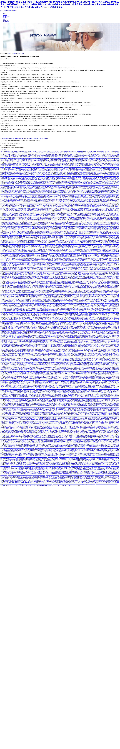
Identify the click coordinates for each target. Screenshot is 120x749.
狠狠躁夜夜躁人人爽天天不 (72, 482)
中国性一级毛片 (81, 471)
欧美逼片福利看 (87, 282)
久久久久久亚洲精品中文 (23, 342)
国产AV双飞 (11, 235)
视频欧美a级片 (43, 395)
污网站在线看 (24, 410)
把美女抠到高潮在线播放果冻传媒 (39, 364)
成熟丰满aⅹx (46, 285)
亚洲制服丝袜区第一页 (57, 301)
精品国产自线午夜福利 (90, 206)
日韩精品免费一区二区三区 (37, 346)
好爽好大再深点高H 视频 (103, 458)
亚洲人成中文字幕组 (18, 454)
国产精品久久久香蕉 (40, 222)
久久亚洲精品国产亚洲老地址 (47, 170)
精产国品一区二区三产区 (111, 267)
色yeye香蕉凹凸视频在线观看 (87, 218)
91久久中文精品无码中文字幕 (61, 240)
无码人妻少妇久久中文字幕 (53, 485)
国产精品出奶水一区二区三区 (89, 328)
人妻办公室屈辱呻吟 (108, 285)
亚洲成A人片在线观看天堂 (59, 172)
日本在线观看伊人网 (51, 354)
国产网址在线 (13, 268)
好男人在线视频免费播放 (45, 259)
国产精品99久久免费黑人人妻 (80, 431)
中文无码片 (28, 457)
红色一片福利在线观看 (114, 428)
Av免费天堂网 (45, 174)
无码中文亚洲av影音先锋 (9, 299)
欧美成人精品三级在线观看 (97, 286)
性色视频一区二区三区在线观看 (47, 331)
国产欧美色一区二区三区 (41, 389)
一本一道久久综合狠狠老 (8, 312)
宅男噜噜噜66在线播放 (13, 204)
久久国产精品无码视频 (55, 459)
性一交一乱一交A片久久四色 (18, 354)
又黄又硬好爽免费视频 (8, 350)
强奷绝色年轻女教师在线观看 (68, 451)
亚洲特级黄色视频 (67, 283)
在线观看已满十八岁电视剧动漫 (42, 414)
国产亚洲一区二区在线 (108, 301)
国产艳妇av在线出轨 (98, 255)
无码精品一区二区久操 (58, 434)
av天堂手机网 (28, 163)
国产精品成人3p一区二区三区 (98, 204)
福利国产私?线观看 (65, 265)
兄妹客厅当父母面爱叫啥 (20, 313)
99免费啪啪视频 (37, 401)
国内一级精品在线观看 (112, 304)
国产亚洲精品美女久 (58, 351)
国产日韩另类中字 (76, 208)
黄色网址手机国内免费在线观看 (28, 159)
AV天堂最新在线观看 (77, 174)
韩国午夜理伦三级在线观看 (49, 346)
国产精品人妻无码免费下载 (78, 255)
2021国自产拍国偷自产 (107, 407)
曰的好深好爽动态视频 (86, 358)
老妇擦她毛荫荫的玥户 (13, 280)
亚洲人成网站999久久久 (25, 367)
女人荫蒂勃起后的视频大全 (28, 437)
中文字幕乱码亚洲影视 (26, 407)
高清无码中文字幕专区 (106, 271)
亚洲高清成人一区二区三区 (62, 241)
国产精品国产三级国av (26, 419)
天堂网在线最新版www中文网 (83, 446)
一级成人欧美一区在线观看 (77, 152)
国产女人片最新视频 (26, 267)
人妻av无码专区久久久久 (82, 319)
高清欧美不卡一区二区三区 (36, 436)
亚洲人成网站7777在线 (90, 295)
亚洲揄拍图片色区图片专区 (27, 208)
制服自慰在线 (67, 196)
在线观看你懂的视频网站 (13, 174)
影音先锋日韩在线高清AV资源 (66, 327)
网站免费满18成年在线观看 (59, 309)
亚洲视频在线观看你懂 (52, 455)
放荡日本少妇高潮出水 (28, 453)
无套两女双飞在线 (35, 417)
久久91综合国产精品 (77, 161)
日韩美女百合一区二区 (82, 209)
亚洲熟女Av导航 (74, 206)
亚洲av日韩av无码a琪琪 (92, 467)
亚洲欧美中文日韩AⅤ (36, 226)
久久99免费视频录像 (13, 394)
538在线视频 (38, 385)
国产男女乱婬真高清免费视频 (14, 410)
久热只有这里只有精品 (34, 381)
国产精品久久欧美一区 (96, 409)
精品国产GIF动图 (68, 160)
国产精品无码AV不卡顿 (77, 229)
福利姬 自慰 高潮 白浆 (14, 422)
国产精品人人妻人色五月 (74, 241)
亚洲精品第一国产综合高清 (47, 309)
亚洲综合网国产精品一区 (108, 403)
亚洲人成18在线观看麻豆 (71, 297)
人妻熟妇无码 (52, 435)
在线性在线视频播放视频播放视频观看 (64, 332)
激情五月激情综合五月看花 (19, 264)
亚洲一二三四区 (26, 472)
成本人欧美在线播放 (34, 435)
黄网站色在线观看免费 (50, 280)
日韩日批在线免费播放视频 (54, 265)
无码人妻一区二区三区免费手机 (12, 439)
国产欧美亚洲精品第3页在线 (29, 308)
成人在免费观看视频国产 (89, 263)
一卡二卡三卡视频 (13, 294)
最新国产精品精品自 (108, 460)
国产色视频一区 (19, 453)
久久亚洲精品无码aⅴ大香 (40, 363)
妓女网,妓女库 (79, 382)
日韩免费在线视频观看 (104, 462)
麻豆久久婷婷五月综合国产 (34, 451)
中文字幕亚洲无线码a (45, 473)
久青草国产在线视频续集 (80, 404)
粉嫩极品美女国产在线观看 (52, 453)
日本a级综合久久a (37, 309)
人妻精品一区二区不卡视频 (80, 408)
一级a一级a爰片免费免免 (107, 192)
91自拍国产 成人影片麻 (32, 169)
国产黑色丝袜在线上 (50, 240)
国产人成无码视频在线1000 (9, 484)
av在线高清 (112, 476)
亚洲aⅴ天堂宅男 (30, 253)
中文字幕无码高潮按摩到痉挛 (6, 220)
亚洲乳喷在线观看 (84, 241)
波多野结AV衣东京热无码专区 (46, 304)
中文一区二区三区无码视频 (67, 227)
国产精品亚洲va (18, 404)
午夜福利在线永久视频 (25, 323)
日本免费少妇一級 (88, 369)
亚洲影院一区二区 (53, 413)
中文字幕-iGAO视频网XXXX (81, 430)
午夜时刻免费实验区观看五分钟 (31, 458)
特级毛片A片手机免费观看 (38, 405)
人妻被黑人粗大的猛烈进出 (48, 273)
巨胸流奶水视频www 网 (70, 430)
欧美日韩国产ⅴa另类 (82, 482)
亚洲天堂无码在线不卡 (32, 249)
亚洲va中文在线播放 (88, 381)
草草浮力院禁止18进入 (103, 454)
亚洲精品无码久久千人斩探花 (53, 395)
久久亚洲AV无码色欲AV (102, 172)
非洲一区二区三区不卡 (27, 364)
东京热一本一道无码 (53, 208)
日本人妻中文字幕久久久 (5, 354)
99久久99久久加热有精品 (26, 482)
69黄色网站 (92, 484)
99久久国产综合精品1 (18, 339)
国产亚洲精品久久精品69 (73, 484)
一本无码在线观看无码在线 (108, 160)
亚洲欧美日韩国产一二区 (53, 457)
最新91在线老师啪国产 (16, 444)
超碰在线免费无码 (6, 346)
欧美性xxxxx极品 (92, 333)
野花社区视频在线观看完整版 (66, 395)
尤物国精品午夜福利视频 (39, 374)
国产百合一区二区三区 (30, 287)
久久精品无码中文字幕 (97, 192)
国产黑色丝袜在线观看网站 (104, 269)
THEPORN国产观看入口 (95, 446)
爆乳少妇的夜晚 (51, 350)
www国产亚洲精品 (4, 294)
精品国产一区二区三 (10, 386)
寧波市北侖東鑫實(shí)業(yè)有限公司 (8, 10)
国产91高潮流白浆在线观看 (30, 177)
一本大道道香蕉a (42, 410)
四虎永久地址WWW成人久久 (73, 194)
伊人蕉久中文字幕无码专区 (24, 158)
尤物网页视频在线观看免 (111, 364)
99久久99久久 (107, 383)
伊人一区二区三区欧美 (64, 444)
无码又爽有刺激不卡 (89, 255)
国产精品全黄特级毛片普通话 (53, 389)
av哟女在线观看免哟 (60, 407)
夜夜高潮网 (78, 405)
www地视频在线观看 (35, 395)
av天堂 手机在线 (59, 280)
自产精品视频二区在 (105, 336)
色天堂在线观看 (34, 373)
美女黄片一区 (5, 355)
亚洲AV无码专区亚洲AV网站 (89, 296)
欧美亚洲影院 (6, 358)
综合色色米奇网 (10, 278)
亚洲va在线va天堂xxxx (7, 203)
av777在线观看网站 (71, 168)
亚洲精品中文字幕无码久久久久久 (90, 161)
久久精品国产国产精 (49, 476)
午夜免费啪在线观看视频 (82, 436)
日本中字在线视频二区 (87, 185)
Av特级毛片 (5, 451)
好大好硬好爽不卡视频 (28, 449)
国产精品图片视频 (7, 269)
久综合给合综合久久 (31, 459)
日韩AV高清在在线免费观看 (62, 471)
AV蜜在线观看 (92, 258)
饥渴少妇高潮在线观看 (83, 289)
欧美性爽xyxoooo (97, 223)
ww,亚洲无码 (104, 174)
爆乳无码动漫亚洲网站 (78, 342)
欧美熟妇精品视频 (87, 421)
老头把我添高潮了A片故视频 (57, 281)
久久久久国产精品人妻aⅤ (77, 160)
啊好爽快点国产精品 (34, 158)
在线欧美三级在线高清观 (20, 236)
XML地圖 (24, 138)
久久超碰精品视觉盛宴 (18, 380)
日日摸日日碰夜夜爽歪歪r (95, 457)
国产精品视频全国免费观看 (65, 299)
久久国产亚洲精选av (87, 455)
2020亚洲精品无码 (59, 405)
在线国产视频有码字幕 (91, 217)
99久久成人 (66, 235)
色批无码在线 (48, 419)
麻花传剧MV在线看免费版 (103, 161)
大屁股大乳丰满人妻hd (80, 219)
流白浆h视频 (65, 378)
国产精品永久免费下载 (85, 459)
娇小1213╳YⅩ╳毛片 (33, 382)
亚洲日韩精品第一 (27, 333)
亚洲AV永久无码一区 (31, 187)
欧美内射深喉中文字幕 (51, 246)
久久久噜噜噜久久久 (103, 423)
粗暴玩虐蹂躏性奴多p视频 (42, 344)
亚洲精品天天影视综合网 (17, 227)
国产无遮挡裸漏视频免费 (43, 413)
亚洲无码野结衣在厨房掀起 (104, 228)
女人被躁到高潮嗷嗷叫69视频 (102, 480)
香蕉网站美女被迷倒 (44, 178)
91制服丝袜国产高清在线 (24, 260)
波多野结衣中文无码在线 (87, 478)
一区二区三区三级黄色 (50, 408)
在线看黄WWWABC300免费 (64, 204)
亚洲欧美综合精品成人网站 (49, 427)
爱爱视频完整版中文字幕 (113, 287)
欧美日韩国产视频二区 (105, 318)
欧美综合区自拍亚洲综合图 (92, 269)
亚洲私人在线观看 (41, 177)
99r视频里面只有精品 (58, 304)
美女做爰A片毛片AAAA (41, 327)
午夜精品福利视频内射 (71, 260)
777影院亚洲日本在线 (110, 410)
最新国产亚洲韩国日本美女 (105, 168)
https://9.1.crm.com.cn (38, 206)
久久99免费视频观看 (24, 326)
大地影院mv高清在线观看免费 (9, 332)
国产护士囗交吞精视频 (30, 416)
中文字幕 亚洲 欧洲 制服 (102, 292)
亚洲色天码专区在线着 (39, 200)
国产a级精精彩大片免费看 (63, 195)
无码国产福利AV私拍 (21, 238)
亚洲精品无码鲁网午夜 (60, 249)
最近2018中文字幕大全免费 (52, 341)
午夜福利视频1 (81, 213)
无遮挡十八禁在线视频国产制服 (45, 382)
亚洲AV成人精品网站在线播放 (42, 187)
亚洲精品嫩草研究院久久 (10, 183)
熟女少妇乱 (43, 383)
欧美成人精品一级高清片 (44, 446)
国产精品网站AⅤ (86, 398)
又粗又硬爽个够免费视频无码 (62, 365)
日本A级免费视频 (75, 440)
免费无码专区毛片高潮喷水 (14, 349)
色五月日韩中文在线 (22, 469)
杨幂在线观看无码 (47, 480)
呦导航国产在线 (58, 417)
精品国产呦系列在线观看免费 (60, 436)
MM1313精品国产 (42, 421)
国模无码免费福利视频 (109, 169)
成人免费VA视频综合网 (35, 323)
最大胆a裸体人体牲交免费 (101, 323)
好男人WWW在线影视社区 (50, 241)
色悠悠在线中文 (70, 337)
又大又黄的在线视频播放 (29, 359)
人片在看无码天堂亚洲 (13, 315)
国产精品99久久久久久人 (17, 445)
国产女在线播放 (88, 362)
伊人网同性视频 (85, 299)
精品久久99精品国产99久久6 (111, 332)
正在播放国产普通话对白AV (38, 160)
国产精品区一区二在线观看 (71, 353)
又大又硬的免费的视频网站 (86, 208)
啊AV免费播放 (38, 287)
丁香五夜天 (47, 236)
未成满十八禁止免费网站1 (44, 215)
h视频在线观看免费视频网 (91, 445)
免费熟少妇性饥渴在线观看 (8, 277)
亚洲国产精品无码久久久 (87, 318)
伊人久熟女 (68, 291)
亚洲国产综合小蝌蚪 (87, 355)
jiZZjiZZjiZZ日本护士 (80, 260)
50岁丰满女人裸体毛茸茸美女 (69, 428)
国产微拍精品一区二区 (114, 472)
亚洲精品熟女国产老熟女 (113, 259)
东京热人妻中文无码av (5, 208)
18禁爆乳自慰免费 (73, 448)
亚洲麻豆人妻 (47, 258)
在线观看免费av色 (16, 274)
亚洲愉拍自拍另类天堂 (7, 480)
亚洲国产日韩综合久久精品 (62, 186)
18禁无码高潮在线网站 (84, 377)
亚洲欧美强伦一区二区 (94, 444)
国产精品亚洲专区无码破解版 (29, 299)
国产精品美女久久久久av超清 (107, 214)
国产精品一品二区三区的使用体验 (20, 398)
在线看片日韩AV (58, 313)
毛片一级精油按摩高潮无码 (89, 367)
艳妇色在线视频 (29, 376)
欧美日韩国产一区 (17, 318)
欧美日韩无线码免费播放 (33, 423)
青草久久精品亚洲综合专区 (97, 357)
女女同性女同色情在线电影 (110, 348)
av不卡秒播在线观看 (65, 165)
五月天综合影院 (114, 197)
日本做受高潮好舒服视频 (38, 258)
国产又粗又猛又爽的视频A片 (97, 194)
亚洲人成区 (55, 292)
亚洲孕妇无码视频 (86, 306)
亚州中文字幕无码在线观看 (52, 319)
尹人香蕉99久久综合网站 (15, 304)
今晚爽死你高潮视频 (10, 432)
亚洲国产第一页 (61, 342)
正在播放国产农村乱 (60, 246)
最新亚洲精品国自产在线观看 (41, 380)
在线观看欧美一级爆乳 (38, 208)
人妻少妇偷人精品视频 (27, 475)
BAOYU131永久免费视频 (23, 152)
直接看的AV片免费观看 (105, 263)
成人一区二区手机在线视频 (55, 220)
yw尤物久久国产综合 (75, 417)
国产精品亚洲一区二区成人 (88, 304)
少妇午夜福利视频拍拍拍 (75, 344)
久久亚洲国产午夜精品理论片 (62, 364)
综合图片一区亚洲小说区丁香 (91, 416)
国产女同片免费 (115, 242)
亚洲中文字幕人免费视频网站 (86, 294)
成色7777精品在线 (102, 163)
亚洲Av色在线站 (12, 306)
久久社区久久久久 (74, 238)
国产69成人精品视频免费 (58, 178)
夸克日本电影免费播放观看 (6, 301)
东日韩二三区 (10, 286)
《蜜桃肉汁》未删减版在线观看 (15, 389)
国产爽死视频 (41, 192)
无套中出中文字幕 (38, 324)
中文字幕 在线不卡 (100, 169)
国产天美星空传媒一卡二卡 (36, 235)
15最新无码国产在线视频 (29, 380)
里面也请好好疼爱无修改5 (79, 401)
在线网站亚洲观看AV (42, 249)
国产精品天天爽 (100, 346)
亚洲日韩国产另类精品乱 (26, 154)
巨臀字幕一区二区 (87, 273)
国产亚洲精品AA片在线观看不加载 (12, 460)
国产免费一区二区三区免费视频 (21, 382)
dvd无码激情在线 (96, 197)
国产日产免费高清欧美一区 (20, 399)
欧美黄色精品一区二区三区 (66, 389)
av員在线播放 (75, 441)
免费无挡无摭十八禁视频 (67, 158)
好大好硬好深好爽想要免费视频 (27, 303)
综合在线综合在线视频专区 (47, 412)
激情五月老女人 (25, 231)
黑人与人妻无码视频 (40, 408)
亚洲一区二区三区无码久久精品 (59, 425)
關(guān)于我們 (6, 20)
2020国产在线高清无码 (11, 170)
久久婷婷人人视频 (60, 222)
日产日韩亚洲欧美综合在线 (101, 304)
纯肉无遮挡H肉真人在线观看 (6, 398)
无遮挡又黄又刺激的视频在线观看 (105, 268)
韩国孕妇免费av (50, 317)
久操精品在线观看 (106, 399)
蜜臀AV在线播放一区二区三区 (98, 210)
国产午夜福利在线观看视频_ (61, 181)
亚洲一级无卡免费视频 (26, 233)
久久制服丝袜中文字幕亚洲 (72, 314)
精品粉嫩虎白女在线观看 (99, 187)
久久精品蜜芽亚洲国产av (38, 376)
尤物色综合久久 (77, 372)
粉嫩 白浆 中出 (9, 156)
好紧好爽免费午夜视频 (43, 337)
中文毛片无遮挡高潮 (23, 446)
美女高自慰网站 (105, 215)
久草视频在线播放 (21, 294)
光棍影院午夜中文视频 (26, 304)
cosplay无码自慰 (17, 159)
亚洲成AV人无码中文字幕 (60, 427)
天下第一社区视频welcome (55, 190)
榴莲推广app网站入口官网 (63, 404)
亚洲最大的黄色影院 (69, 164)
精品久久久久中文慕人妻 (111, 314)
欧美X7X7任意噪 (98, 280)
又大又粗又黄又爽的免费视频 (48, 324)
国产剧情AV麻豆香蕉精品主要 (86, 245)
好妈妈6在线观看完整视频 (97, 176)
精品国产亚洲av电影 (16, 273)
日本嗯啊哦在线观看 (86, 190)
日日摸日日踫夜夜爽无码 (38, 449)
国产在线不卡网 (93, 466)
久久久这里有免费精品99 (44, 340)
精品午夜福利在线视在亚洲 (94, 419)
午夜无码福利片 (46, 232)
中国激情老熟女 (105, 199)
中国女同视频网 (63, 245)
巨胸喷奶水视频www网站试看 (69, 263)
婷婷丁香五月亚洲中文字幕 (10, 457)
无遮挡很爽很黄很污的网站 (88, 365)
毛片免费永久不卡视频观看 (85, 409)
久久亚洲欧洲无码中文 (105, 197)
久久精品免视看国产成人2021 (82, 226)
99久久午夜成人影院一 (69, 156)
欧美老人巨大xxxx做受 (80, 445)
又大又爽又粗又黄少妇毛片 (58, 262)
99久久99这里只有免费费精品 (93, 337)
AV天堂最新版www (47, 235)
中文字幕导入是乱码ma (37, 315)
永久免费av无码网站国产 (111, 163)
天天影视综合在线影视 (33, 446)
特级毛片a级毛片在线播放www (9, 219)
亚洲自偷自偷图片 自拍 (53, 163)
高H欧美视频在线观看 (60, 330)
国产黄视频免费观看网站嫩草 (15, 161)
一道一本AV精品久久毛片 (96, 330)
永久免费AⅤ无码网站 (37, 218)
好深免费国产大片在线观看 (107, 413)
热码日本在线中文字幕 (98, 240)
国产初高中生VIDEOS (92, 259)
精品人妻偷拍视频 (73, 319)
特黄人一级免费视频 (81, 427)
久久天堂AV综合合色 (104, 476)
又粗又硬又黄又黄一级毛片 (20, 376)
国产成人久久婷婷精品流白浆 (91, 371)
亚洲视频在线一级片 (68, 357)
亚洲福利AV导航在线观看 (30, 368)
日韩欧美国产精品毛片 (80, 280)
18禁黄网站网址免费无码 (94, 276)
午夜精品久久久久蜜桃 (37, 426)
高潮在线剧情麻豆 (25, 191)
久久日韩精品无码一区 (24, 209)
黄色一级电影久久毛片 (94, 335)
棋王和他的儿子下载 (11, 314)
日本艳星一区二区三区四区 (90, 156)
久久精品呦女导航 (25, 214)
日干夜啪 (21, 244)
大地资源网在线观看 (8, 318)
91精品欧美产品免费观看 (60, 431)
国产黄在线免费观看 (13, 241)
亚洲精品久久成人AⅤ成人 (101, 158)
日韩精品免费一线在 (75, 233)
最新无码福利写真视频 (28, 244)
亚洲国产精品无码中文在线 (53, 213)
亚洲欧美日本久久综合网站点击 (48, 322)
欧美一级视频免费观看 (11, 165)
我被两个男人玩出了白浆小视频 (68, 305)
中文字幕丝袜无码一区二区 (86, 290)
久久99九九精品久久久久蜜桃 (53, 201)
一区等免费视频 (34, 413)
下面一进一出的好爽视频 (73, 268)
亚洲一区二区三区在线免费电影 (71, 289)
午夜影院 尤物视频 (54, 458)
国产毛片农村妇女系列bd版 (46, 199)
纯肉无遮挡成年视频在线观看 (82, 400)
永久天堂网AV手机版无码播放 (13, 226)
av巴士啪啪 (97, 263)
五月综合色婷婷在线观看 (25, 400)
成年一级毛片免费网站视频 (80, 151)
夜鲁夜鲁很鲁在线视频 (64, 481)
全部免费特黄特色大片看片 (102, 238)
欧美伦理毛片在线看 (16, 401)
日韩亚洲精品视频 (73, 224)
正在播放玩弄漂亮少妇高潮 (36, 441)
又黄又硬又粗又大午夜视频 (86, 340)
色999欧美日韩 (45, 265)
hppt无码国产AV (63, 194)
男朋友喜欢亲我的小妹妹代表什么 (19, 200)
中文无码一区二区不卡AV (88, 160)
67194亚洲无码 (94, 251)
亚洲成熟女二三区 (10, 376)
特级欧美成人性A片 (53, 371)
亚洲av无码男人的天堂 (18, 197)
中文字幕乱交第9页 (17, 267)
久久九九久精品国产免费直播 (56, 151)
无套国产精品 (113, 360)
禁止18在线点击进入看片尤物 (42, 299)
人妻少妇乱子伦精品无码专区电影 (101, 317)
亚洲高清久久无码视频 (23, 357)
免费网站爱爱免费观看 (36, 179)
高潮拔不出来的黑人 (22, 394)
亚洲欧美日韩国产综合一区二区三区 (83, 182)
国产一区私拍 (37, 462)
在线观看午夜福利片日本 (67, 374)
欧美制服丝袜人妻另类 (55, 165)
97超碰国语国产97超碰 (77, 299)
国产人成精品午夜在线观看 (64, 377)
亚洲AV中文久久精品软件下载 (65, 321)
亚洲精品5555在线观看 (48, 434)
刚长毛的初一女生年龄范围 (94, 336)
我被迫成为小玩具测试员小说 (11, 413)
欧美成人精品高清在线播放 (35, 392)
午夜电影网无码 (54, 328)
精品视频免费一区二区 (95, 306)
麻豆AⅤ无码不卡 (103, 335)
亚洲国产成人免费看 (76, 324)
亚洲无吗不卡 (83, 392)
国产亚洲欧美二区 (106, 362)
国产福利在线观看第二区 (85, 391)
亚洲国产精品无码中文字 (55, 374)
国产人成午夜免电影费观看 (95, 339)
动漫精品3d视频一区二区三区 (111, 387)
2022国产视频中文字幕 (112, 323)
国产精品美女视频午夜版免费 (56, 278)
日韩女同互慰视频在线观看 (92, 300)
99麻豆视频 (114, 217)
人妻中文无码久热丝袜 (39, 292)
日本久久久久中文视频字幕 (11, 217)
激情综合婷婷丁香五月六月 (88, 165)
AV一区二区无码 (31, 391)
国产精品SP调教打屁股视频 (41, 416)
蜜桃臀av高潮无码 (93, 314)
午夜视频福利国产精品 (33, 398)
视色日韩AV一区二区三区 (77, 212)
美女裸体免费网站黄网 (64, 319)
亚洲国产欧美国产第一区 (17, 333)
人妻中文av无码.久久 (10, 412)
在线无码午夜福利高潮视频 (41, 242)
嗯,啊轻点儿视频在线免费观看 (35, 161)
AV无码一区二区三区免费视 (33, 185)
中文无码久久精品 (99, 426)
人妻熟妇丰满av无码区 (87, 174)
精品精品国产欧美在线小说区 (57, 156)
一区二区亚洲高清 (53, 231)
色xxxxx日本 (41, 450)
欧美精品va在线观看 (83, 336)
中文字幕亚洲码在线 (108, 357)
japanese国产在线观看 (9, 399)
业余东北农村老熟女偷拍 (78, 327)
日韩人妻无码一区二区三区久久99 (82, 413)
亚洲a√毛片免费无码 (103, 453)
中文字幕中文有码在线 (48, 286)
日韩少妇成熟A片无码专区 (40, 355)
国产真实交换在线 (25, 327)
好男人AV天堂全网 (24, 423)
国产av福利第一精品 (83, 399)
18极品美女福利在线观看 (28, 190)
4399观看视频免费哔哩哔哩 (37, 285)
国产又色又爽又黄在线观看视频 (92, 260)
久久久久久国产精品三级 (62, 380)
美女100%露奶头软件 (70, 371)
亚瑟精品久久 (67, 237)
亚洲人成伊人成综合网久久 (65, 229)
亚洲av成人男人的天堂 (53, 206)
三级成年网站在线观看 (81, 191)
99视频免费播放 (28, 476)
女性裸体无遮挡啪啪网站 (97, 208)
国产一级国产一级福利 (90, 332)
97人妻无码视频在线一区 (38, 245)
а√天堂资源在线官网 (100, 410)
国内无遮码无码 (42, 294)
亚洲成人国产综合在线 (23, 363)
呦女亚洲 (34, 432)
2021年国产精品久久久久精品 (21, 337)
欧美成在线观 (88, 203)
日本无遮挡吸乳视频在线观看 (49, 297)
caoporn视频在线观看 (15, 289)
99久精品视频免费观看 (110, 296)
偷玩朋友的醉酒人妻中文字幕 (26, 272)
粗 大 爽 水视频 (8, 167)
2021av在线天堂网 (64, 484)
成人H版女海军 (67, 281)
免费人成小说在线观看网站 (64, 369)
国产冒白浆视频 (67, 385)
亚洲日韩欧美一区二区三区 (96, 250)
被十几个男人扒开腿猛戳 (100, 344)
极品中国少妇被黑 (70, 413)
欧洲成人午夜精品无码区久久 (32, 335)
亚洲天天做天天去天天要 (65, 282)
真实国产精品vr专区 (97, 199)
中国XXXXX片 (27, 395)
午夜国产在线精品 (26, 387)
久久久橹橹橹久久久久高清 (30, 290)
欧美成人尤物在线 (53, 268)
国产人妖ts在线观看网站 (45, 217)
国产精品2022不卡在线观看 (93, 324)
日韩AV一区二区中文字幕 (57, 203)
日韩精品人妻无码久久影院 (51, 448)
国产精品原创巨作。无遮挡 (76, 466)
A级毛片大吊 (84, 235)
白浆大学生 (46, 245)
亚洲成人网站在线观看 (113, 408)
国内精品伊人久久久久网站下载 (12, 205)
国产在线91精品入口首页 (101, 412)
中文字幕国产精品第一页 (101, 350)
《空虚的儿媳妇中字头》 (37, 229)
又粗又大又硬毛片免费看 (68, 345)
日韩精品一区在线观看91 (47, 191)
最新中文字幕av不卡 (21, 355)
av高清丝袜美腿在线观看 (52, 369)
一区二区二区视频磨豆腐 (54, 285)
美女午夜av (60, 416)
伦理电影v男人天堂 (45, 404)
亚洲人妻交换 (116, 278)
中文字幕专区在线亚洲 (77, 205)
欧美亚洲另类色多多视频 (29, 201)
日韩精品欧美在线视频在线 (97, 403)
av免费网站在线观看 (92, 432)
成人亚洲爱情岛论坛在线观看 (112, 455)
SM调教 (26, 203)
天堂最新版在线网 (78, 478)
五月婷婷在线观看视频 (44, 155)
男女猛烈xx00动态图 (29, 324)
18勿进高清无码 (84, 389)
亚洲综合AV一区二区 (42, 373)
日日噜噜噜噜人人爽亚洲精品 (109, 437)
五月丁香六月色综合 (93, 341)
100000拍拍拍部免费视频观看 (57, 289)
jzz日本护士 (50, 359)
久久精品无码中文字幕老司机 (25, 205)
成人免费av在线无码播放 (62, 187)
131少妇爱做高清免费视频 (101, 450)
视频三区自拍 (29, 426)
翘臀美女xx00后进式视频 (97, 278)
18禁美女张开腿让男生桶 (36, 400)
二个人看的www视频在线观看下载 (105, 178)
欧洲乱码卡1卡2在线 (70, 412)
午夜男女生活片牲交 (73, 472)
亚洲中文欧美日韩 (6, 154)
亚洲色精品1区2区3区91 (109, 439)
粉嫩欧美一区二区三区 (49, 173)
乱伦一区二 (28, 473)
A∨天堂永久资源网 (58, 183)
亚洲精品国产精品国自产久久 (85, 197)
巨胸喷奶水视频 (48, 205)
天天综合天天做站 (61, 455)
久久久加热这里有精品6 (34, 463)
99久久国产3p (84, 324)
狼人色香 (116, 196)
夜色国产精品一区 (41, 169)
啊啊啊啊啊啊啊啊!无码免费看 (84, 309)
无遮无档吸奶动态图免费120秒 (94, 209)
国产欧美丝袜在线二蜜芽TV (9, 374)
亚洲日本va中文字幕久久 (23, 463)
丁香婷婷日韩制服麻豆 (106, 167)
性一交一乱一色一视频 (112, 292)
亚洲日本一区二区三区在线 (39, 471)
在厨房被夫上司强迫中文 (33, 295)
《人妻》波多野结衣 (25, 328)
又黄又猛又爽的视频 (105, 358)
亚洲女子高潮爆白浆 (27, 432)
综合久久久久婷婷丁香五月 (15, 224)
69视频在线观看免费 (47, 358)
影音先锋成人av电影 (50, 430)
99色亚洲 (10, 345)
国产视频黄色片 (106, 212)
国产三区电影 (50, 183)
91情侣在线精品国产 (4, 232)
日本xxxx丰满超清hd (10, 296)
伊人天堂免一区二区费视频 (67, 394)
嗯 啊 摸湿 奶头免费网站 (39, 332)
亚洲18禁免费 (111, 454)
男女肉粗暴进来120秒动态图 (64, 368)
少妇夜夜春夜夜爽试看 (113, 231)
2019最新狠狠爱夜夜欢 (46, 321)
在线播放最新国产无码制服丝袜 (18, 473)
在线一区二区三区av (19, 371)
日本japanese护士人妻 (42, 296)
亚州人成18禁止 (101, 200)
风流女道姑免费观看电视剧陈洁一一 (93, 380)
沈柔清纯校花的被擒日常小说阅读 (72, 330)
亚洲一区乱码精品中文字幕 (82, 305)
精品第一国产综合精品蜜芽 (97, 460)
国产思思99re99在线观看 (85, 244)
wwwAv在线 (6, 161)
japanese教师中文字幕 (65, 190)
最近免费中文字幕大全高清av (80, 337)
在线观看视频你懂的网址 (73, 264)
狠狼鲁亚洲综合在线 (63, 399)
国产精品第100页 (107, 254)
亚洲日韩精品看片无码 (16, 214)
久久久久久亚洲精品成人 (64, 179)
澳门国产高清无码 (82, 196)
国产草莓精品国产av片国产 (71, 246)
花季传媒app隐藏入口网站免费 (50, 250)
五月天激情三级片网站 (77, 432)
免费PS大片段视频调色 (65, 285)
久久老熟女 (69, 426)
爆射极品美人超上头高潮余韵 (93, 476)
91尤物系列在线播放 (68, 401)
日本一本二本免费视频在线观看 (96, 226)
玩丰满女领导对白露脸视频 (41, 359)
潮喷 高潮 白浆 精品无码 (56, 212)
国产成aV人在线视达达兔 (37, 286)
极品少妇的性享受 (81, 246)
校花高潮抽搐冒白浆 (7, 274)
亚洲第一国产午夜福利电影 (25, 237)
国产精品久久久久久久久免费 (33, 282)
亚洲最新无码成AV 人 (44, 435)
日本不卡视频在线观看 (18, 220)
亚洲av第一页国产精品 (29, 274)
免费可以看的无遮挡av (68, 269)
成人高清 (60, 292)
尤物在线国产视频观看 (79, 313)
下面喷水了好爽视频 (62, 209)
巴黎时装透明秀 (93, 326)
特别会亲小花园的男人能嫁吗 (95, 468)
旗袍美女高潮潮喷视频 (38, 439)
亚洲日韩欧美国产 (16, 301)
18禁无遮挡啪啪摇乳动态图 (47, 210)
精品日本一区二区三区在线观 (71, 407)
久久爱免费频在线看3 (5, 310)
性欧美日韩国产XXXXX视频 (94, 451)
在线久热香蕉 (26, 240)
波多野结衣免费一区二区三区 (12, 467)
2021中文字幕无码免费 (40, 445)
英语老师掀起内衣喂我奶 (75, 444)
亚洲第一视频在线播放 (9, 242)
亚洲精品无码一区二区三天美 (57, 160)
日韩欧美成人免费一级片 (68, 416)
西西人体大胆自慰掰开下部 (73, 245)
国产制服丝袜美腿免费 (36, 372)
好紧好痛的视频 (69, 454)
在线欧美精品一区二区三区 (29, 484)
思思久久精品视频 (100, 154)
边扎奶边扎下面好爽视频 (107, 391)
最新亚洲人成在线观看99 (106, 377)
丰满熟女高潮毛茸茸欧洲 (21, 282)
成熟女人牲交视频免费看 (93, 247)
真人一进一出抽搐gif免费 (92, 458)
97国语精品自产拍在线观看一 (94, 305)
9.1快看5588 (113, 209)
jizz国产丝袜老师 (71, 287)
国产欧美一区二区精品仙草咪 (65, 463)
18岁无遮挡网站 (76, 394)
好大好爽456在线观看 (34, 301)
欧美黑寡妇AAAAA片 (48, 439)
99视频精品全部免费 (46, 218)
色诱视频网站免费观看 (23, 430)
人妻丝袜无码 (42, 476)
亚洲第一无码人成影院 (101, 404)
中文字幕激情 (17, 390)
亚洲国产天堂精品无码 (85, 308)
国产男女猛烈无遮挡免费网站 (94, 363)
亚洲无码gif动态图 (113, 365)
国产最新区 (32, 467)
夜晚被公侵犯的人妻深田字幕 (57, 385)
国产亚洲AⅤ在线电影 (67, 331)
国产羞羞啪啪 (36, 354)
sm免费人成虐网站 (102, 442)
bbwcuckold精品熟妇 (24, 246)
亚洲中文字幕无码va (35, 328)
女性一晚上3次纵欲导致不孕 (85, 464)
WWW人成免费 (81, 380)
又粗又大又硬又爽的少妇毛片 (96, 297)
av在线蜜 (98, 289)
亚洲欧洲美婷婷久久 (10, 196)
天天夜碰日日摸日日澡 (81, 172)
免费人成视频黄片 (35, 457)
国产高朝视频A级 (70, 223)
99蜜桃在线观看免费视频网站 (77, 462)
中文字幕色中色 (97, 373)
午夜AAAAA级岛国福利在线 (76, 390)
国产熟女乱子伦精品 (6, 190)
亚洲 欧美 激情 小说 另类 (7, 331)
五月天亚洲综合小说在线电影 (98, 185)
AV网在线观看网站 (87, 368)
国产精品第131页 (93, 428)
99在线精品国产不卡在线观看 (33, 348)
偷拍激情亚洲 (107, 394)
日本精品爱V (25, 450)
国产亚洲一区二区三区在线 (47, 403)
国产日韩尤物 (85, 237)
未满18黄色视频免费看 (70, 386)
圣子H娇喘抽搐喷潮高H (75, 265)
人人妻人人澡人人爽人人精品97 (61, 287)
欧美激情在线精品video (106, 327)
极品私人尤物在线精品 (60, 228)
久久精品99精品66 (112, 235)
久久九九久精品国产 (102, 251)
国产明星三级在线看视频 (101, 367)
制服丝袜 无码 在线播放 (17, 336)
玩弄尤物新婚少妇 (105, 305)
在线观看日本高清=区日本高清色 (90, 345)
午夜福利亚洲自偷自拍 (12, 238)
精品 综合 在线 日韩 (92, 237)
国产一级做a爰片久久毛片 (39, 313)
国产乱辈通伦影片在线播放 (47, 233)
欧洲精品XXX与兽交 (48, 227)
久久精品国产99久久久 (13, 348)
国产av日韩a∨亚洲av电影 (66, 442)
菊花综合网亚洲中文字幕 (61, 464)
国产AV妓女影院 (50, 462)
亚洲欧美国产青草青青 (7, 237)
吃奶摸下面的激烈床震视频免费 (98, 469)
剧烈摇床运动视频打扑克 (51, 303)
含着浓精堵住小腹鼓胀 (39, 241)
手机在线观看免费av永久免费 (34, 357)
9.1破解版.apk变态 (100, 285)
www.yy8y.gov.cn (94, 315)
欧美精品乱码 (33, 365)
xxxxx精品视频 (81, 206)
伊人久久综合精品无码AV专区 (65, 208)
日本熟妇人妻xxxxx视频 (85, 195)
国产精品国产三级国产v (68, 358)
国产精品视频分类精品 (74, 458)
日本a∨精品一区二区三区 (91, 449)
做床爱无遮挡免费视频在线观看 (69, 226)
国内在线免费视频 (57, 394)
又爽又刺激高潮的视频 (20, 374)
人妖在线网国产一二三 (15, 208)
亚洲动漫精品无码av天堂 (93, 389)
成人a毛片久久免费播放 (106, 306)
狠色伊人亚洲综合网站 (97, 464)
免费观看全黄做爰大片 (42, 377)
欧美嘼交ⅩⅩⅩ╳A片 (96, 174)
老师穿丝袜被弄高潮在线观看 (41, 350)
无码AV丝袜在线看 (113, 246)
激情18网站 (112, 237)
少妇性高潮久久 (7, 472)
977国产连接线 (96, 290)
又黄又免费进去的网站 (15, 199)
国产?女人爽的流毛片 (7, 385)
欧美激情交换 (18, 403)
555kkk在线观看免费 (52, 380)
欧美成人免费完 (82, 267)
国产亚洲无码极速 (96, 264)
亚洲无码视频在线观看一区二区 (97, 303)
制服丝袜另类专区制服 (50, 450)
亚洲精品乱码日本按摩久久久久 (78, 385)
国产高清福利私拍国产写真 (111, 469)
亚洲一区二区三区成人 (56, 423)
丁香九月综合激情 (28, 218)
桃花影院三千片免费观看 (68, 306)
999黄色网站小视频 (28, 300)
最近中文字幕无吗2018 (8, 425)
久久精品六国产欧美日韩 (59, 295)
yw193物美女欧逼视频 (100, 173)
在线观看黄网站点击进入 (70, 295)
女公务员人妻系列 (82, 480)
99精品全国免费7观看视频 (29, 263)
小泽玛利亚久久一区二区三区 (33, 469)
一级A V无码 (18, 231)
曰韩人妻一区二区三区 (34, 178)
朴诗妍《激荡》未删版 (48, 229)
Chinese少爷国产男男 (27, 309)
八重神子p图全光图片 (45, 165)
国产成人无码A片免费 (107, 170)
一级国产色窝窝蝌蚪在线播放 (52, 327)
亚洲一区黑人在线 (78, 185)
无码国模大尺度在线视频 (19, 287)
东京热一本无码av (16, 246)
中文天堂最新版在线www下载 (107, 282)
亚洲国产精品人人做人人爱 (53, 390)
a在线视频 (89, 394)
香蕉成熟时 (63, 454)
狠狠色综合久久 (52, 414)
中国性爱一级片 (92, 158)
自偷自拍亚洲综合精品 (72, 318)
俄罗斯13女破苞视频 (33, 251)
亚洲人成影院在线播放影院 (39, 280)
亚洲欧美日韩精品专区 (97, 170)
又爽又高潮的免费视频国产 (54, 277)
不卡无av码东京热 (103, 247)
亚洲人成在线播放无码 (81, 300)
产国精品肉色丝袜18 (99, 383)
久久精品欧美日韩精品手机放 (14, 369)
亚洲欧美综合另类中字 (46, 283)
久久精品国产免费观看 (86, 167)
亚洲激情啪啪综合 (106, 312)
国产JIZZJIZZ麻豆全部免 (45, 328)
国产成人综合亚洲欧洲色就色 (68, 360)
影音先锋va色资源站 (70, 182)
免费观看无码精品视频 (45, 378)
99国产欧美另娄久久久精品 (94, 472)
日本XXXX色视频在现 (89, 249)
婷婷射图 (70, 355)
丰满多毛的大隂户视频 (36, 233)
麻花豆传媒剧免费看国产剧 (47, 401)
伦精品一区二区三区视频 (95, 310)
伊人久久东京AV (71, 468)
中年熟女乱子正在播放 (109, 151)
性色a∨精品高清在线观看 (44, 278)
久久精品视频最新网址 (87, 439)
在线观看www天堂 (4, 387)
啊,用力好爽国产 (31, 363)
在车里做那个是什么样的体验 (56, 236)
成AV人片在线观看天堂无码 (6, 197)
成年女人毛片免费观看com (57, 349)
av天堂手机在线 (75, 310)
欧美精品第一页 (51, 407)
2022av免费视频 (88, 262)
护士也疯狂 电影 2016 (56, 348)
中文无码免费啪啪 (55, 399)
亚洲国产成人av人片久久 (84, 310)
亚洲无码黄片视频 (100, 475)
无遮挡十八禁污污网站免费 (113, 290)
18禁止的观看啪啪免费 (5, 416)
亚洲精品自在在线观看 (73, 467)
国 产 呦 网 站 (86, 276)
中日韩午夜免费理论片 (53, 242)
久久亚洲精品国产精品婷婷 (55, 155)
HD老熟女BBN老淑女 (73, 322)
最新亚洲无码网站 (92, 154)
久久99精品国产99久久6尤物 (30, 194)
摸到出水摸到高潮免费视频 (8, 390)
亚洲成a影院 (97, 408)
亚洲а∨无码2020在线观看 (58, 286)
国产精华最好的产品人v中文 (67, 253)
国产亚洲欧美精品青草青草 (36, 351)
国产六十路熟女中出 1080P (69, 203)
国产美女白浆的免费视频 (50, 186)
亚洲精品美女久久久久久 (12, 426)
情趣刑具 (69, 462)
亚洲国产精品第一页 (80, 295)
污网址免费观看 (7, 377)
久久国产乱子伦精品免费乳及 (106, 181)
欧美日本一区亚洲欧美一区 (84, 477)
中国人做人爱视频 (97, 360)
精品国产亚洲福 (99, 401)
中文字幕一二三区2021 (87, 176)
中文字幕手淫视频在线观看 (113, 158)
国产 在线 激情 (84, 253)
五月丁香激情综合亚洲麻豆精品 (74, 163)
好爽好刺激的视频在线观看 (90, 213)
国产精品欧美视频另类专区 (57, 345)
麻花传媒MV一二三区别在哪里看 (43, 459)
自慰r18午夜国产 (63, 468)
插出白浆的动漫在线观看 (84, 250)
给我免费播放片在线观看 (96, 244)
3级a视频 (37, 339)
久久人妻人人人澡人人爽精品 (28, 173)
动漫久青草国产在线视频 (61, 437)
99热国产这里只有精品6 (80, 203)
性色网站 (11, 476)
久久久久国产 (19, 306)
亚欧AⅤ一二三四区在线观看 (11, 342)
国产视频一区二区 (44, 342)
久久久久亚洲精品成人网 (5, 473)
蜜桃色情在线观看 (35, 407)
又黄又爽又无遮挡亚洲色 (60, 386)
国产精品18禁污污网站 (50, 300)
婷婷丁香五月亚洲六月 (104, 389)
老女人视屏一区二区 (61, 339)
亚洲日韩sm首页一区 (28, 227)
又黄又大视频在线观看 (24, 174)
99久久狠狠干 (112, 458)
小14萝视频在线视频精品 (101, 236)
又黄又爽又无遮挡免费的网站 (9, 335)
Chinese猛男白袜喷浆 (102, 392)
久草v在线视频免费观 (95, 283)
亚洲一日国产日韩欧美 (35, 305)
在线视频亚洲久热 (36, 418)
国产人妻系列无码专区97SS (48, 386)
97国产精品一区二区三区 (55, 323)
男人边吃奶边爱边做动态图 (14, 155)
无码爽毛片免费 (15, 192)
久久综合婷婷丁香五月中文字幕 (95, 312)
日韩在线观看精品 (4, 244)
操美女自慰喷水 (101, 274)
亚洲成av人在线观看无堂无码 (111, 436)
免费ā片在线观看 (94, 442)
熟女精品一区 (34, 464)
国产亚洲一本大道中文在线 (69, 304)
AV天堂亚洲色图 (10, 382)
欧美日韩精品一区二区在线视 (26, 439)
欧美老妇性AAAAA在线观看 (87, 199)
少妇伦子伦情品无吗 (47, 425)
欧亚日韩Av (104, 435)
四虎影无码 (56, 326)
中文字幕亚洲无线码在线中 (81, 451)
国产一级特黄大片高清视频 (31, 168)
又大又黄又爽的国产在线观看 (104, 349)
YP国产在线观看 (115, 260)
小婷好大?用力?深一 (30, 317)
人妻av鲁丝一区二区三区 (111, 425)
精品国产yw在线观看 (100, 328)
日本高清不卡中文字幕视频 (105, 372)
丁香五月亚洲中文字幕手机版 (75, 365)
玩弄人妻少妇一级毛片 (91, 151)
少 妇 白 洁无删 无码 (17, 350)
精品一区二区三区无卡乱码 (59, 387)
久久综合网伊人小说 (87, 212)
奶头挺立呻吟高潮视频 (15, 477)
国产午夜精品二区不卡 (113, 435)
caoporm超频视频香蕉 (77, 439)
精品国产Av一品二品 (91, 480)
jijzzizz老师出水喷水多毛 (55, 232)
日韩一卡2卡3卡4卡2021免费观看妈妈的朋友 (33, 434)
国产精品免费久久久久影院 (89, 173)
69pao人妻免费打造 (13, 358)
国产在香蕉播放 (87, 357)
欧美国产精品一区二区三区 (106, 276)
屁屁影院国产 (81, 249)
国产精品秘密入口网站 (112, 251)
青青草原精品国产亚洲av (48, 436)
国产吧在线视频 (101, 364)
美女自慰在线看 (14, 469)
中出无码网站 (11, 181)
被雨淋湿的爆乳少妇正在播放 (80, 454)
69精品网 (22, 448)
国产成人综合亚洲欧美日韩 (94, 214)
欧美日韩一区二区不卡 (100, 296)
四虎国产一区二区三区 (70, 418)
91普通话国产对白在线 (92, 254)
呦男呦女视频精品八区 (27, 405)
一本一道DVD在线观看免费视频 (33, 378)
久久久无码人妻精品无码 (100, 295)
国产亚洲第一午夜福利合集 (12, 164)
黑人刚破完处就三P (91, 450)
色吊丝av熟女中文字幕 (47, 267)
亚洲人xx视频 (64, 232)
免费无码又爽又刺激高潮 (39, 437)
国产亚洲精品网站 (43, 152)
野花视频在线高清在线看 (105, 385)
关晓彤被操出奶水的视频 (81, 228)
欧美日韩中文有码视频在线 (23, 392)
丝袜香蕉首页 (95, 439)
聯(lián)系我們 (6, 21)
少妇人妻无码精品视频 (69, 178)
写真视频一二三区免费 (44, 276)
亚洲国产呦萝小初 (31, 414)
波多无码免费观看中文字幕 (78, 442)
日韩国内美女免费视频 (17, 431)
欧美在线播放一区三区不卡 (24, 442)
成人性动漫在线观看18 (59, 237)
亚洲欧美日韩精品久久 (71, 300)
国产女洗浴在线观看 (34, 167)
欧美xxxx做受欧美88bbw (24, 192)
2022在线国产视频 (68, 170)
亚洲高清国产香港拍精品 (86, 204)
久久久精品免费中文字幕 (5, 291)
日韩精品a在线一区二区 (7, 233)
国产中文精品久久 (94, 378)
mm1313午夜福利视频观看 (58, 161)
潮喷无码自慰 (32, 327)
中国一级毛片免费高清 (97, 272)
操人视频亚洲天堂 (49, 306)
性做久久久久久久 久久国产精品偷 (51, 194)
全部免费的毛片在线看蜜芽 (105, 368)
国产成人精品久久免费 (80, 168)
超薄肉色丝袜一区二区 (67, 212)
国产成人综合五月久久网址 (73, 294)
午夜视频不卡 (60, 196)
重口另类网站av (105, 405)
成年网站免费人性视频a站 (15, 417)
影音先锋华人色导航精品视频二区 (69, 346)
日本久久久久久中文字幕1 (52, 195)
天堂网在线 (21, 478)
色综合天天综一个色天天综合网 (20, 271)
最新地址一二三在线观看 (102, 256)
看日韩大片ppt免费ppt (26, 285)
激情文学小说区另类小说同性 (74, 187)
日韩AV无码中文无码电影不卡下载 (43, 428)
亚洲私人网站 (113, 156)
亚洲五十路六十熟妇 (14, 436)
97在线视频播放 (39, 271)
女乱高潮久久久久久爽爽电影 (38, 182)
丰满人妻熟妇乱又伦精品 (87, 382)
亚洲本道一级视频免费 (89, 313)
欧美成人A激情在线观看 (52, 383)
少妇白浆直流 (65, 219)
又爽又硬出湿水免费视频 (66, 155)
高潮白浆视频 (13, 464)
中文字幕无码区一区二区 (53, 377)
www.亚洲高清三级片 (62, 373)
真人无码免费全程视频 (92, 268)
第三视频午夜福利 (105, 363)
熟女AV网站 (100, 254)
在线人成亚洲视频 (31, 195)
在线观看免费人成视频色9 (101, 484)
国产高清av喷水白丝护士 (65, 290)
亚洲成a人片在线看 (106, 398)
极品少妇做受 (71, 220)
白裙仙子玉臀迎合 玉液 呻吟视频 (73, 396)
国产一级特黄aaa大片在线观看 (55, 360)
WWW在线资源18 (13, 363)
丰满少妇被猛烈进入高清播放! (99, 340)
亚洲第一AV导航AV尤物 (41, 213)
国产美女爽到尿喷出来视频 (41, 455)
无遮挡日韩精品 (35, 476)
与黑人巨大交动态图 (26, 372)
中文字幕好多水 (44, 164)
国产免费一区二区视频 (73, 154)
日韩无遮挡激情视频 (32, 268)
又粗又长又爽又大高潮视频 (48, 315)
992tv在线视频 (58, 346)
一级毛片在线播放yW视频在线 (15, 405)
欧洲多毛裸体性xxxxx (112, 374)
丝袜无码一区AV (66, 383)
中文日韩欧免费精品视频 (40, 224)
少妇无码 (5, 229)
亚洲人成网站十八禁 (46, 409)
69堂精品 (60, 432)
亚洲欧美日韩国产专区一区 (96, 398)
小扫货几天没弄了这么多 (59, 418)
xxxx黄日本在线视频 (61, 182)
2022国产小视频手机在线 (103, 341)
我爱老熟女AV (8, 378)
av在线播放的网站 (51, 364)
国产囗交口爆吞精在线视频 (37, 297)
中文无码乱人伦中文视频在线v (81, 468)
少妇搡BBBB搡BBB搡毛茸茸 (59, 314)
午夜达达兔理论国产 (80, 364)
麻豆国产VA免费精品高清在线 (16, 449)
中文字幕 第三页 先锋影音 (80, 178)
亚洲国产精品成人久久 (11, 300)
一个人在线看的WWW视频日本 (15, 441)
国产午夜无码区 (114, 326)
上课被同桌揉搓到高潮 (94, 396)
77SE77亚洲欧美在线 (100, 281)
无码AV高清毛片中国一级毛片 (78, 331)
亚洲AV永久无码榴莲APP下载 (47, 418)
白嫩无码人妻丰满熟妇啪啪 (45, 203)
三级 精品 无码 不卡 (73, 200)
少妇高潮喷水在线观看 (44, 339)
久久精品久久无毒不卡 (21, 464)
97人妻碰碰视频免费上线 (32, 410)
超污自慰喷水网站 (87, 210)
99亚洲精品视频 (75, 409)
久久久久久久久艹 (23, 348)
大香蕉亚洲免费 (89, 360)
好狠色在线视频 (12, 262)
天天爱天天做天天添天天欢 (52, 308)
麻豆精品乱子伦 (69, 192)
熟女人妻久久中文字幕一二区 (22, 319)
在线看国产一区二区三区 (38, 345)
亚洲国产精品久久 (76, 459)
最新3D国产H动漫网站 (74, 473)
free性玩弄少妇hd (18, 484)
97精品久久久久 (52, 337)
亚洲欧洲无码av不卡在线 (66, 459)
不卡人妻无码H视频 (50, 159)
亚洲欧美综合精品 (42, 464)
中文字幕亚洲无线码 (64, 359)
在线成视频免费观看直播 (20, 242)
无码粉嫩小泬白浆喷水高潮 (29, 466)
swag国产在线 (65, 183)
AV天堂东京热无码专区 (22, 219)
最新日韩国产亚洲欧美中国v (109, 226)
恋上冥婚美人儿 (105, 376)
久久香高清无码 (55, 321)
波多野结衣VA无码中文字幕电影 (18, 416)
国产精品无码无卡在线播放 (41, 197)
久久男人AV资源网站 (82, 450)
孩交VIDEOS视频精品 (30, 242)
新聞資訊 (5, 15)
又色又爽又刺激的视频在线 (74, 335)
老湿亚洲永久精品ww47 (40, 467)
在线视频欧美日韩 (75, 377)
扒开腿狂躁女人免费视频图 (63, 448)
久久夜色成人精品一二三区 (60, 426)
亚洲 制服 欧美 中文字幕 (79, 357)
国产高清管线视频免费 (53, 164)
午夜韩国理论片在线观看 (67, 313)
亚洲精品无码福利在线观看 (57, 167)
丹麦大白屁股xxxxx (35, 259)
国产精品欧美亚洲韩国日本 (29, 445)
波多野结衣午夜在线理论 (51, 467)
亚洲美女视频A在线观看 (109, 313)
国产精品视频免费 (36, 256)
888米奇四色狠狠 (38, 253)
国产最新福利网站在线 (48, 314)
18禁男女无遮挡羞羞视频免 (77, 282)
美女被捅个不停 (114, 427)
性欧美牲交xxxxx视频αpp (73, 250)
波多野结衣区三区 (18, 235)
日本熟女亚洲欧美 (43, 417)
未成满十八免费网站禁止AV (72, 188)
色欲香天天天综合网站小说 (73, 464)
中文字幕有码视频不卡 (58, 403)
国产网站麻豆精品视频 (57, 205)
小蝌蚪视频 (28, 464)
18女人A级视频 (84, 247)
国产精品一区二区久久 (7, 265)
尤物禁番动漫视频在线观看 (20, 215)
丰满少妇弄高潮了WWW (45, 348)
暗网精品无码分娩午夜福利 (25, 229)
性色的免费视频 (50, 294)
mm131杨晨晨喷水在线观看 (106, 289)
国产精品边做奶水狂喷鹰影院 (46, 247)
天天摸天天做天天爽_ (19, 481)
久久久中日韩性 (71, 373)
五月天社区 (85, 432)
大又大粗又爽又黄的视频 (102, 231)
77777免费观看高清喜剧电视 (82, 214)
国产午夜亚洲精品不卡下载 (94, 181)
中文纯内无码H (63, 485)
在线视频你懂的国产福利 (56, 305)
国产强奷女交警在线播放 (64, 457)
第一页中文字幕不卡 (97, 478)
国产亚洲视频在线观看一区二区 (104, 345)
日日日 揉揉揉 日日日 (34, 214)
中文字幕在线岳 (26, 435)
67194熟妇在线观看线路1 (62, 467)
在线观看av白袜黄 (45, 190)
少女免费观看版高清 (84, 335)
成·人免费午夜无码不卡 (107, 380)
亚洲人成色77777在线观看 (81, 181)
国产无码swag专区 (112, 191)
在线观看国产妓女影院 (13, 158)
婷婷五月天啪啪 (82, 440)
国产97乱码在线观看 (40, 306)
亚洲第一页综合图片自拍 (77, 426)
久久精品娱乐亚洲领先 (40, 176)
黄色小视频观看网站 (50, 228)
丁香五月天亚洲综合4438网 (105, 232)
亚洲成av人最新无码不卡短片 (110, 176)
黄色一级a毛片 (49, 410)
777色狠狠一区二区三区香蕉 (75, 272)
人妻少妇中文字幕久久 (71, 362)
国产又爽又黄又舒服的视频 (92, 200)
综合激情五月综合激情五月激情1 (95, 399)
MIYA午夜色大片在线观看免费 (102, 414)
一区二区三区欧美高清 (90, 386)
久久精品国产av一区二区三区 (100, 152)
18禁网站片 (32, 390)
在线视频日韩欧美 (59, 159)
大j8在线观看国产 (78, 315)
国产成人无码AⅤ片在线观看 (35, 265)
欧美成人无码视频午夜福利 (68, 274)
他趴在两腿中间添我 (67, 174)
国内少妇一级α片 (25, 277)
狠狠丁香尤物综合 (107, 220)
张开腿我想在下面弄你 (97, 421)
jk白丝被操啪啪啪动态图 (63, 458)
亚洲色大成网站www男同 (58, 247)
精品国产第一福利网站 (89, 321)
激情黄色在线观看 (108, 471)
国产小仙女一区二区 (90, 331)
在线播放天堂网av (15, 167)
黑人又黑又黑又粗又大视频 (16, 173)
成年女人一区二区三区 (26, 322)
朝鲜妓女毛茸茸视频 (114, 312)
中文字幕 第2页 (114, 203)
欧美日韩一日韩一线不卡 (74, 308)
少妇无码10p (75, 158)
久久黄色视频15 (15, 223)
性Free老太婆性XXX (55, 460)
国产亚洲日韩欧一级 (57, 226)
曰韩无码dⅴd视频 (57, 227)
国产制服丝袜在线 (14, 381)
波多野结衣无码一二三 (91, 172)
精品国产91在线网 (43, 457)
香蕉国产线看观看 (31, 271)
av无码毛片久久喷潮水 (76, 176)
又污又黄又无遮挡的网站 (40, 159)
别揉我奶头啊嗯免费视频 (12, 179)
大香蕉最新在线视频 (65, 258)
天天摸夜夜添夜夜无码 (5, 289)
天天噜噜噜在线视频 (75, 392)
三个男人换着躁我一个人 (34, 247)
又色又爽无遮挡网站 (26, 172)
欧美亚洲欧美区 (15, 383)
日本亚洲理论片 (52, 339)
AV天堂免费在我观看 (6, 321)
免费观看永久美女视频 (77, 455)
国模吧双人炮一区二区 (36, 237)
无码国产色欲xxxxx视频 (96, 353)
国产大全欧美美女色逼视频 (57, 259)
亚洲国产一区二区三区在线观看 (43, 466)
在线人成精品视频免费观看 (107, 183)
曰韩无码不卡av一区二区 (113, 253)
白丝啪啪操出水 (80, 263)
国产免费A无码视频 (29, 354)
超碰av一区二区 (75, 469)
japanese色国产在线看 (45, 323)
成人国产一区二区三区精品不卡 (95, 224)
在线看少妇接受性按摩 (16, 437)
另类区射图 (101, 396)
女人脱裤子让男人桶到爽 (59, 185)
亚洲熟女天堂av (61, 164)
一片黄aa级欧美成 (76, 389)
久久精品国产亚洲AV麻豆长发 (22, 412)
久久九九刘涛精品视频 (19, 395)
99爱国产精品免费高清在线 (105, 260)
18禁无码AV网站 (112, 305)
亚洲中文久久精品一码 (35, 260)
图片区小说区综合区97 (61, 297)
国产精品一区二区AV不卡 (76, 177)
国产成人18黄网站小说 (63, 231)
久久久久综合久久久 (95, 359)
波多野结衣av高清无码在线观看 (111, 396)
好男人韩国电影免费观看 (80, 412)
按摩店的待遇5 (66, 278)
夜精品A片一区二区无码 (50, 222)
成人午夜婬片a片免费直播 (51, 312)
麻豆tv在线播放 (72, 364)
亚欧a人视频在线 (81, 200)
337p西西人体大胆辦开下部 (64, 421)
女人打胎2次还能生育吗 (33, 278)
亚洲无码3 (46, 442)
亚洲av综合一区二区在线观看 (19, 330)
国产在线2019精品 (67, 233)
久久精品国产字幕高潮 (25, 305)
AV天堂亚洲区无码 (83, 467)
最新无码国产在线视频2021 (56, 378)
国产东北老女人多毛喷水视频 (36, 269)
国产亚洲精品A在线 (84, 387)
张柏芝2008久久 (54, 218)
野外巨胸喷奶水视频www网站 (90, 231)
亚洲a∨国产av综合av (72, 471)
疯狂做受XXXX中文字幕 (49, 318)
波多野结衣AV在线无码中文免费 (38, 172)
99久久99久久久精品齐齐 (67, 323)
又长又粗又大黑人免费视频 (29, 197)
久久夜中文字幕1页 (92, 319)
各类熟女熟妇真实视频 (27, 336)
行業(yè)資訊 (21, 53)
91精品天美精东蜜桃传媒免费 (30, 181)
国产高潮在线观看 (87, 403)
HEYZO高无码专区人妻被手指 (76, 348)
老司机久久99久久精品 (64, 308)
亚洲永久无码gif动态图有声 (108, 464)
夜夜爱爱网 (112, 339)
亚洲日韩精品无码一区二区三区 (54, 152)
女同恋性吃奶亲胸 (86, 215)
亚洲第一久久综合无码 (61, 363)
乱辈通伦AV (104, 250)
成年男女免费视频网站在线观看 (21, 278)
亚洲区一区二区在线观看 (75, 340)
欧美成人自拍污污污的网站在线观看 (97, 387)
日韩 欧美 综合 (26, 161)
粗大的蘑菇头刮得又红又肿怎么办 (41, 220)
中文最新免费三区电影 (77, 423)
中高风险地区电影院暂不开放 (77, 281)
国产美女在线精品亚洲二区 (106, 419)
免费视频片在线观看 (51, 244)
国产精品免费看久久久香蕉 (11, 324)
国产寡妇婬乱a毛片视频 (63, 355)
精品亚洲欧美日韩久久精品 (96, 407)
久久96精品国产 (37, 190)
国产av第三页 (101, 431)
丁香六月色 (115, 460)
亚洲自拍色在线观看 (46, 392)
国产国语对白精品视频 (100, 291)
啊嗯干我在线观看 (76, 251)
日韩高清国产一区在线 (56, 219)
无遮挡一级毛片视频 (109, 331)
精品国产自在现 (55, 398)
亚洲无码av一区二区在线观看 (67, 277)
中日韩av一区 (88, 286)
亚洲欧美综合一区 (53, 196)
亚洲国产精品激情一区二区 (24, 358)
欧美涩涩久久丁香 (95, 459)
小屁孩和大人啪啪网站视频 (69, 333)
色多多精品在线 (91, 430)
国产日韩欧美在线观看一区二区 (77, 285)
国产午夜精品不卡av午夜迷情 (34, 170)
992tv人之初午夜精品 (102, 354)
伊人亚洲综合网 (27, 353)
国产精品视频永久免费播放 (107, 440)
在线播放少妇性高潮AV (29, 220)
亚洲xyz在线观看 (35, 163)
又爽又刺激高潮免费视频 (83, 339)
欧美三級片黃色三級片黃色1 (111, 185)
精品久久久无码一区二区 (88, 223)
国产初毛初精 (66, 167)
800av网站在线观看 (101, 449)
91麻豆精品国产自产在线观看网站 (55, 174)
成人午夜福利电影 (41, 228)
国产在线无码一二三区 (57, 382)
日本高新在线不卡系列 (43, 360)
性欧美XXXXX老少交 (106, 299)
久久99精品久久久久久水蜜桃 (103, 448)
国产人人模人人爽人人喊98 (8, 395)
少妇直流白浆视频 (20, 468)
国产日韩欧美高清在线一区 (57, 372)
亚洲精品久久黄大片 (113, 477)
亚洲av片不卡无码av (93, 423)
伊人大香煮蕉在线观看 (13, 249)
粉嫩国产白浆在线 (114, 448)
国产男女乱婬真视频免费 (18, 425)
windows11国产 (85, 229)
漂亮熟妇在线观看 (72, 181)
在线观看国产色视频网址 (9, 481)
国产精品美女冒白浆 (74, 383)
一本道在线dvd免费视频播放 (111, 294)
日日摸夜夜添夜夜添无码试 (26, 258)
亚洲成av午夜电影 (26, 235)
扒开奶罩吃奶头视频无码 (107, 195)
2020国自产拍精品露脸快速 (94, 241)
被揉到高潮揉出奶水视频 (103, 371)
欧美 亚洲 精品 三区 (105, 457)
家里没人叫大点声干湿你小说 (83, 428)
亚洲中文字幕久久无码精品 (81, 274)
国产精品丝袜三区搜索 (54, 463)
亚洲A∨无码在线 (26, 269)
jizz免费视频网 (17, 407)
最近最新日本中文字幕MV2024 (64, 328)
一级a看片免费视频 (32, 344)
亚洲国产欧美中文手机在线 (31, 296)
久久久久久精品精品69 (35, 156)
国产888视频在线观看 (30, 485)
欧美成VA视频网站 (81, 362)
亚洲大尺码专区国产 (14, 209)
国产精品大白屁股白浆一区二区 (28, 385)
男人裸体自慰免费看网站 (41, 290)
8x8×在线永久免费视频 (53, 223)
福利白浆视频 (47, 345)
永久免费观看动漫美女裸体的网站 (38, 262)
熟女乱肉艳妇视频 (17, 259)
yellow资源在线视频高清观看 (98, 463)
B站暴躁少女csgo (16, 156)
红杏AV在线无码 (53, 404)
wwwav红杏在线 (104, 395)
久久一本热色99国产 (45, 472)
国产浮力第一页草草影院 (76, 237)
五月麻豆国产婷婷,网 (77, 170)
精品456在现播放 (18, 172)
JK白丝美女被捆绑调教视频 (101, 321)
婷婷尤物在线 (20, 297)
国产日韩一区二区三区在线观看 (103, 481)
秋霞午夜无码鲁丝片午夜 (65, 475)
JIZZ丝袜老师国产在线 (54, 299)
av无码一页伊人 (12, 396)
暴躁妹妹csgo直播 (67, 409)
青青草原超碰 (98, 327)
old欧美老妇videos (23, 341)
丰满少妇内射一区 (31, 422)
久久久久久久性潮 (97, 245)
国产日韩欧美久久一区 (85, 330)
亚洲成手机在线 (21, 280)
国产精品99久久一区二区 (7, 264)
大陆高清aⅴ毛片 (38, 386)
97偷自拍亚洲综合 (35, 276)
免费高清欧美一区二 (96, 417)
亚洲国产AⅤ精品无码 (100, 205)
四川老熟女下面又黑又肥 (91, 267)
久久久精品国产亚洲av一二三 (84, 353)
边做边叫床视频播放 (17, 286)
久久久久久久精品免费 (42, 365)
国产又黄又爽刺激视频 (95, 477)
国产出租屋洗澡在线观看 (37, 314)
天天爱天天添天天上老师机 (93, 453)
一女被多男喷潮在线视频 (27, 345)
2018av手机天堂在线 (85, 163)
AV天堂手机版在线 (112, 324)
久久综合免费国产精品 (71, 427)
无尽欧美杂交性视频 (66, 417)
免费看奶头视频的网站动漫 (46, 394)
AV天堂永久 (28, 314)
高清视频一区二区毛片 (19, 256)
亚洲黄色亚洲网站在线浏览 (39, 186)
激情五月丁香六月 (75, 242)
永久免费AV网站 (8, 401)
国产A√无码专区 (75, 197)
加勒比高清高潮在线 (16, 480)
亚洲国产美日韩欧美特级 (105, 482)
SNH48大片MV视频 (78, 345)
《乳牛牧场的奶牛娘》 (106, 310)
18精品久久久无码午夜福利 (93, 482)
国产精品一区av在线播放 (110, 431)
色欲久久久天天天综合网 (52, 355)
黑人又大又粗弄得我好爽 (33, 203)
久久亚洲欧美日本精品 (37, 460)
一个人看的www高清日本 (47, 387)
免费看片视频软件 (101, 267)
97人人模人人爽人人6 (74, 457)
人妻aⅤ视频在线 (83, 259)
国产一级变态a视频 (114, 468)
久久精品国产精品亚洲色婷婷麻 (104, 432)
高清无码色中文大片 (4, 160)
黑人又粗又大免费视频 (29, 255)
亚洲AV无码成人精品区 (13, 152)
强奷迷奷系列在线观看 (96, 273)
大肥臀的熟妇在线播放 (7, 223)
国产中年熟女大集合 (9, 168)
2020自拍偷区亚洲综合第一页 (103, 466)
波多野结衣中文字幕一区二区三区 (90, 177)
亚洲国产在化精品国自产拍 (79, 269)
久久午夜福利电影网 (45, 179)
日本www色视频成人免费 (87, 277)
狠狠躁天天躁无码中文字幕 (29, 222)
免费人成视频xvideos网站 (108, 280)
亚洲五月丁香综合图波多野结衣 (34, 219)
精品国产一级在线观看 (91, 410)
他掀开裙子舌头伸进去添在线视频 (93, 427)
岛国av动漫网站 (43, 369)
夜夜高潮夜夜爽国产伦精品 (102, 473)
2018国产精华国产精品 (111, 434)
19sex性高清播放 (115, 368)
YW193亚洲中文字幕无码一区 (24, 182)
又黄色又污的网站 (20, 300)
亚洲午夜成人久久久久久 (15, 188)
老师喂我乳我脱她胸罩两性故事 (81, 164)
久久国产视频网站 (105, 245)
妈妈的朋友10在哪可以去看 (54, 440)
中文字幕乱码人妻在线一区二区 (21, 344)
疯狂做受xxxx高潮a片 (5, 254)
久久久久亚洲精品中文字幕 (59, 188)
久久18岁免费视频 (95, 182)
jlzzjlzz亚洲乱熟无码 (113, 467)
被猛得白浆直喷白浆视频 (18, 476)
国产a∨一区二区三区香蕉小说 (17, 359)
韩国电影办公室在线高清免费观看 (107, 265)
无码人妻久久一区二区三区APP (63, 276)
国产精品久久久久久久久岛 (90, 434)
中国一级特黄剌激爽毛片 (75, 204)
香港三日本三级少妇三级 (37, 154)
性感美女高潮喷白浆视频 (92, 392)
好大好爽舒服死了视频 (13, 430)
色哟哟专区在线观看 (68, 247)
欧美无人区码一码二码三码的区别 (73, 425)
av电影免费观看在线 (9, 458)
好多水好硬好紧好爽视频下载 (38, 188)
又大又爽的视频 (8, 333)
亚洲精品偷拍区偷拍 (12, 355)
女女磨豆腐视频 (26, 441)
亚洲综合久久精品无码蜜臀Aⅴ (88, 205)
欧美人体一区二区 (19, 299)
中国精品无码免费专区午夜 (102, 201)
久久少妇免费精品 (81, 448)
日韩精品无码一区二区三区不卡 (69, 217)
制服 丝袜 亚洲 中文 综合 (70, 400)
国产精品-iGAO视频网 (83, 481)
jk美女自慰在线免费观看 (84, 232)
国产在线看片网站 (114, 353)
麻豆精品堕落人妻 (14, 232)
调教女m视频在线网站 (51, 464)
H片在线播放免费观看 (97, 212)
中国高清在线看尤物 (50, 254)
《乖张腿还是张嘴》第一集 (64, 218)
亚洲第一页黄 (15, 178)
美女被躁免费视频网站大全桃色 (99, 262)
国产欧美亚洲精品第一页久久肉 (32, 294)
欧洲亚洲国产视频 (54, 179)
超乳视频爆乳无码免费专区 (55, 478)
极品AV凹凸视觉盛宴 (33, 431)
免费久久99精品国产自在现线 (89, 236)
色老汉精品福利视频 (80, 437)
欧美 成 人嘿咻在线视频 (112, 459)
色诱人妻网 (85, 183)
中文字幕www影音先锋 (96, 233)
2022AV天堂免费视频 (30, 408)
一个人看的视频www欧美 (92, 235)
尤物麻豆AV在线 (20, 324)
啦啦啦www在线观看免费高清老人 (106, 196)
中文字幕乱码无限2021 (7, 246)
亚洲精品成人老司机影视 (9, 403)
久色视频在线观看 (87, 460)
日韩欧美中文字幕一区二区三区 (9, 360)
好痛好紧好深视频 (88, 192)
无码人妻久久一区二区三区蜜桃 (79, 323)
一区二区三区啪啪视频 (29, 448)
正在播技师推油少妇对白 (49, 405)
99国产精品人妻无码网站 (16, 364)
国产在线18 (31, 319)
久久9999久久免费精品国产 (39, 272)
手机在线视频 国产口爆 (71, 172)
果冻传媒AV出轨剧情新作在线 (103, 156)
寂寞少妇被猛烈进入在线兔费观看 (17, 428)
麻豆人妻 (22, 274)
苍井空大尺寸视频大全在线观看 (80, 363)
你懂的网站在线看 (100, 436)
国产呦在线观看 (82, 458)
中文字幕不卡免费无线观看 (14, 362)
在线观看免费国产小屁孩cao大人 (51, 200)
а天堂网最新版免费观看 (89, 327)
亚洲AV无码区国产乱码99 (68, 280)
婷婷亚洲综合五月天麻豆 (12, 391)
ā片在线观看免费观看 (27, 286)
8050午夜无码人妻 (9, 272)
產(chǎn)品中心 (6, 16)
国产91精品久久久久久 (69, 222)
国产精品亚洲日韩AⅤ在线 (101, 374)
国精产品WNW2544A (25, 417)
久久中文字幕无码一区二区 (16, 240)
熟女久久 (21, 435)
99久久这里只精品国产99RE (95, 271)
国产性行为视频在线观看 (21, 386)
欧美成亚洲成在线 (55, 392)
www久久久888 (30, 200)
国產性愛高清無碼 (47, 281)
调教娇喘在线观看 (104, 408)
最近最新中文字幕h (113, 363)
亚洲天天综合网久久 (53, 335)
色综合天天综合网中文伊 (97, 309)
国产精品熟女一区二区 (101, 434)
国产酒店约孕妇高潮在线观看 (37, 318)
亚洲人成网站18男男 (61, 413)
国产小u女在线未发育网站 (53, 255)
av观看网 (17, 196)
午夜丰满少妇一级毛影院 (45, 423)
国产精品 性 (101, 439)
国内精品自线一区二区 (75, 259)
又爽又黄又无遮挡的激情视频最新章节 (68, 256)
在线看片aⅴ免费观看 (4, 260)
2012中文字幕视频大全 (90, 280)
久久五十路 (20, 241)
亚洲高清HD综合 (33, 192)
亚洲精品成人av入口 (4, 417)
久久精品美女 (89, 196)
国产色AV (26, 425)
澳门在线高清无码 (87, 463)
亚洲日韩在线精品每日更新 (34, 396)
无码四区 (74, 446)
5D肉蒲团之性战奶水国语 (106, 155)
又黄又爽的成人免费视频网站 (47, 260)
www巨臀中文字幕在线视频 (59, 412)
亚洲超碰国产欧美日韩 (92, 191)
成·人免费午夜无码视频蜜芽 (77, 276)
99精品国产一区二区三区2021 (109, 272)
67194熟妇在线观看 (78, 223)
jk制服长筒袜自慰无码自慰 (89, 374)
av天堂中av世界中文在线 (105, 264)
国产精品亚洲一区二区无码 (30, 371)
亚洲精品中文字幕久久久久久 (60, 210)
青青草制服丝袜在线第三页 (80, 222)
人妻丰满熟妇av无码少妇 (67, 251)
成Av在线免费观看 (113, 238)
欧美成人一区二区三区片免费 (6, 159)
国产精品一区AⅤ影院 (80, 371)
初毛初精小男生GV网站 (18, 213)
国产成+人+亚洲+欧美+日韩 (78, 434)
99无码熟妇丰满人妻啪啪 (80, 449)
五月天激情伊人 (105, 421)
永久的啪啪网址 (53, 187)
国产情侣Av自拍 (108, 218)
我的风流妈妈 (114, 432)
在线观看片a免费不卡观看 (15, 191)
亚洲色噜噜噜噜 (27, 297)
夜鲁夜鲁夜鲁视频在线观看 (83, 297)
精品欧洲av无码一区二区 (47, 477)
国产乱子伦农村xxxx (96, 358)
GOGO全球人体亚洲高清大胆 (81, 333)
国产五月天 (74, 419)
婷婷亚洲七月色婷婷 (72, 213)
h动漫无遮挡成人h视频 (8, 245)
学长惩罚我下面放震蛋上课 (97, 190)
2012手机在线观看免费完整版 (13, 440)
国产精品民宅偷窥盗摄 (114, 414)
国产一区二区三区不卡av (17, 176)
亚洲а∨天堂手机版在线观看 (87, 159)
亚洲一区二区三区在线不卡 (13, 340)
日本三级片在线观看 (57, 439)
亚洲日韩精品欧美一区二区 (67, 367)
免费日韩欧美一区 (69, 286)
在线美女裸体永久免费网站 (69, 405)
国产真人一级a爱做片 (47, 161)
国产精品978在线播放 (83, 158)
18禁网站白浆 (83, 394)
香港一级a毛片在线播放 (99, 218)
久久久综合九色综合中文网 (22, 268)
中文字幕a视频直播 (79, 373)
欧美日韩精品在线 (76, 351)
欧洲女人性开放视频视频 (111, 227)
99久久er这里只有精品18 (24, 204)
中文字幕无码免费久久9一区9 (65, 255)
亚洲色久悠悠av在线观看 (93, 431)
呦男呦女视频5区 (62, 223)
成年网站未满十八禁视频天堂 (94, 418)
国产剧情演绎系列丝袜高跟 (16, 450)
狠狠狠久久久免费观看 (34, 223)
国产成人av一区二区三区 (73, 232)
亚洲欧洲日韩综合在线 (44, 158)
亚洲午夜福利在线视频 (88, 342)
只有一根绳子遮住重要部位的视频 (104, 217)
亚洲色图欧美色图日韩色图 (95, 299)
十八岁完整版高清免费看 (84, 188)
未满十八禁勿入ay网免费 (83, 341)
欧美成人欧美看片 (30, 331)
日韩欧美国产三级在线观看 (35, 412)
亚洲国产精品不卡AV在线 (108, 297)
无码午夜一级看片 (19, 432)
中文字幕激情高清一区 (101, 227)
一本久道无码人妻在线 (107, 242)
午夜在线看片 (6, 396)
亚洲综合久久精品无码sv (30, 428)
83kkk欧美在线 (23, 414)
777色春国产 (107, 203)
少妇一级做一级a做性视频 (50, 332)
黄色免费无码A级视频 (78, 173)
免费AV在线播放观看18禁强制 (60, 294)
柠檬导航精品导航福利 (11, 282)
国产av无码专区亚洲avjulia (33, 340)
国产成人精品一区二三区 (60, 435)
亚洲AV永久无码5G (59, 273)
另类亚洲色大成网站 (44, 463)
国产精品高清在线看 (114, 318)
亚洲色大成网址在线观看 (90, 201)
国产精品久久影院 (49, 188)
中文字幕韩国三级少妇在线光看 (73, 317)
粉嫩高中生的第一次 (76, 290)
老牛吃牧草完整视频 (111, 174)
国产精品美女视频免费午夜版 (104, 177)
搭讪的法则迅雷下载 (36, 210)
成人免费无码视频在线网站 (80, 453)
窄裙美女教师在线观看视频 (111, 328)
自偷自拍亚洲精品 (58, 331)
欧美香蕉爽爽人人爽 (25, 155)
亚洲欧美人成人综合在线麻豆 (65, 310)
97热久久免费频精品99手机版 (62, 322)
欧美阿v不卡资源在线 (6, 482)
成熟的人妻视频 (3, 446)
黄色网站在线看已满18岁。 (89, 390)
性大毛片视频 (96, 196)
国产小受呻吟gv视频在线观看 (47, 237)
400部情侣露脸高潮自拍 (22, 217)
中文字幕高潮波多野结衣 (85, 473)
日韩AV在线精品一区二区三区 (111, 205)
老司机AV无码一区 (25, 369)
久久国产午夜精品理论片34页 (64, 242)
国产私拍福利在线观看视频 (63, 303)
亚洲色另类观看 (73, 369)
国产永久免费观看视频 (48, 154)
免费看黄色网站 (3, 280)
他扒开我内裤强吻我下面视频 (48, 400)
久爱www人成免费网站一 (85, 414)
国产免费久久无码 (64, 460)
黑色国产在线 (79, 236)
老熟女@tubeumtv (21, 426)
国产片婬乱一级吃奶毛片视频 (29, 389)
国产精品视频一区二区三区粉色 (73, 435)
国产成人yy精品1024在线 (96, 195)
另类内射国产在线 (28, 256)
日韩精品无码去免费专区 (85, 283)
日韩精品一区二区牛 (67, 351)
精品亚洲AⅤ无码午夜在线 (16, 190)
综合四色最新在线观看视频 (8, 407)
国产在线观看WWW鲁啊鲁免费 (34, 283)
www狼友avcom (25, 431)
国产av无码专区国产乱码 (77, 296)
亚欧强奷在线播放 (70, 431)
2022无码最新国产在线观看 (100, 249)
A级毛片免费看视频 (34, 155)
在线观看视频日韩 (75, 267)
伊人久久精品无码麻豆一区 (17, 472)
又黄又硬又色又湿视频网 (54, 245)
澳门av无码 (103, 283)
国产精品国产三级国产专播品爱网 (54, 451)
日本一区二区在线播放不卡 (57, 428)
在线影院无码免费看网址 (109, 422)
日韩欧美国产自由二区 (46, 372)
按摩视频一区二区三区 (10, 194)
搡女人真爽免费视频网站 (113, 219)
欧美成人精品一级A (83, 268)
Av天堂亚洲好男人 (29, 374)
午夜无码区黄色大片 (12, 295)
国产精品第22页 (71, 219)
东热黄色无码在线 (33, 246)
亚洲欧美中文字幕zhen (26, 259)
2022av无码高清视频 (91, 222)
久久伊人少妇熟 (16, 272)
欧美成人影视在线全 (104, 359)
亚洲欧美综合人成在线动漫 (29, 176)
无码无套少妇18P (19, 290)
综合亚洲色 (14, 365)
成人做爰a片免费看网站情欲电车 (23, 165)
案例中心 (5, 17)
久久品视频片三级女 (69, 408)
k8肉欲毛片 (35, 468)
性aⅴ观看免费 (71, 315)
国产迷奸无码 (72, 404)
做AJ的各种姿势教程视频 (84, 326)
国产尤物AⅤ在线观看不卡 (36, 273)
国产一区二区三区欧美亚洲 (56, 274)
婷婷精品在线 (64, 220)
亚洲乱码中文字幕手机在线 (104, 322)
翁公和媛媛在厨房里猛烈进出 (10, 283)
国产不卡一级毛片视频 (10, 371)
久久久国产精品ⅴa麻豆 (75, 195)
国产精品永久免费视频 (60, 214)
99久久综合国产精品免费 (98, 422)
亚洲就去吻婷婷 (98, 390)
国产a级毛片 (113, 362)
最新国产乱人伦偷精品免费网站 (37, 442)
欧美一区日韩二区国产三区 (106, 451)
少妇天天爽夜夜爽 (85, 396)
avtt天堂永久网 (17, 326)
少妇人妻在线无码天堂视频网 (42, 422)
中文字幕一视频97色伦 (11, 468)
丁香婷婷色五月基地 (35, 473)
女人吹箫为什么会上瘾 (80, 349)
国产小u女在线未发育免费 (17, 351)
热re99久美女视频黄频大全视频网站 (47, 431)
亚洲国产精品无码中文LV (43, 458)
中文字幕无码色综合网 (84, 457)
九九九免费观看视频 (104, 337)
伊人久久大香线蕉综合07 (87, 272)
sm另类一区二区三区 (51, 363)
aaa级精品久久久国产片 (102, 445)
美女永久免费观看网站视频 (11, 392)
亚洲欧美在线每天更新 (34, 326)
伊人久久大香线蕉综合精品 (96, 215)
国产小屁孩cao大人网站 (113, 350)
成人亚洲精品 (43, 462)
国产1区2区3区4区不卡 (38, 480)
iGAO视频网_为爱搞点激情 (77, 291)
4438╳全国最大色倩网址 (103, 467)
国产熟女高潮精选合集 (73, 380)
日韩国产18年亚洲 (95, 368)
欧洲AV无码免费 (90, 408)
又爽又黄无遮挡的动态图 (80, 360)
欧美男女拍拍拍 (105, 330)
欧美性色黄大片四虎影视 (110, 303)
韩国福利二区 (58, 324)
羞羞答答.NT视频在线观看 (6, 200)
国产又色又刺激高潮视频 (84, 303)
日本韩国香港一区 (92, 436)
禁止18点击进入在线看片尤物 (42, 371)
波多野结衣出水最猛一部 (58, 401)
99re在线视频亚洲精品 (97, 362)
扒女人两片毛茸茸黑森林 (112, 340)
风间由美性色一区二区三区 (22, 170)
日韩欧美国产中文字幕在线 (43, 151)
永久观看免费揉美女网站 (90, 401)
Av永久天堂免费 (44, 440)
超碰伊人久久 (70, 210)
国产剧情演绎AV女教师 (8, 380)
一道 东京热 (7, 359)
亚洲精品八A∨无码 (33, 377)
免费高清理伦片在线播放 (16, 206)
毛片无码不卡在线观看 (67, 439)
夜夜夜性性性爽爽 (109, 291)
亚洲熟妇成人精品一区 (96, 441)
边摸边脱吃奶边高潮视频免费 (40, 255)
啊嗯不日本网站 (98, 160)
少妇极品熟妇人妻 (62, 396)
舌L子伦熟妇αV (56, 359)
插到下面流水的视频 (101, 319)
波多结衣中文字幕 (103, 324)
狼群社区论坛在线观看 (66, 197)
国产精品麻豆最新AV (45, 282)
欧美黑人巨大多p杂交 (60, 400)
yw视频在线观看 (43, 354)
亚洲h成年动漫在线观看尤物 (24, 413)
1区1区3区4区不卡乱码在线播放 (64, 296)
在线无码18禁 (98, 440)
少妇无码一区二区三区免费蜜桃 (78, 475)
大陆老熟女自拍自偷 (50, 181)
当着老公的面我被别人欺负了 (104, 378)
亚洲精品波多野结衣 (21, 457)
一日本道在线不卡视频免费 (57, 409)
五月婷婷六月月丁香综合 (91, 246)
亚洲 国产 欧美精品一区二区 (67, 478)
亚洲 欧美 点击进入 (75, 283)
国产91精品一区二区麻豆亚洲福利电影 (37, 209)
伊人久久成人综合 (84, 351)
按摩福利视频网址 (44, 223)
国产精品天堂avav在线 (28, 250)
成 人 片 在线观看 (4, 389)
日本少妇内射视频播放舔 (39, 238)
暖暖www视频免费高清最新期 (53, 290)
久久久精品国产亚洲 (42, 251)
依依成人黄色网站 (56, 199)
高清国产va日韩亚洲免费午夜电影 (96, 164)
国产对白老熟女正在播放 (112, 262)
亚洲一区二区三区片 (22, 249)
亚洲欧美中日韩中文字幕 (92, 454)
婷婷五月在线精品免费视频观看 (78, 201)
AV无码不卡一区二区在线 (16, 418)
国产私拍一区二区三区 (48, 271)
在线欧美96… (96, 318)
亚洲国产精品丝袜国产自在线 (85, 376)
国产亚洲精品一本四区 (103, 253)
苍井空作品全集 (110, 152)
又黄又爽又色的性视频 (35, 204)
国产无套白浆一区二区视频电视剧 (53, 454)
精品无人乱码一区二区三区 (17, 222)
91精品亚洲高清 (17, 322)
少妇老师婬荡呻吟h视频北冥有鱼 (76, 381)
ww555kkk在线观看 (65, 348)
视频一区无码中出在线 (20, 485)
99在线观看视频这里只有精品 (99, 382)
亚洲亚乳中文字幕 (65, 381)
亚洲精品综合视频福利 (70, 214)
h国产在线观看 (15, 237)
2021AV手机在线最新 (50, 336)
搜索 (4, 19)
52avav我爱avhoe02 (72, 437)
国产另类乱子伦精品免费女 (61, 264)
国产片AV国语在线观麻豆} (112, 206)
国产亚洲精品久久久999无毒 (16, 254)
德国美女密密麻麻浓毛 (112, 315)
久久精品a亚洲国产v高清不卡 (62, 354)
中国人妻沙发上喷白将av (84, 484)
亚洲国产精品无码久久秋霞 (18, 203)
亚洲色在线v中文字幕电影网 (17, 292)
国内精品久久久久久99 (64, 473)
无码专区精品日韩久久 (45, 305)
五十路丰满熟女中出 (4, 149)
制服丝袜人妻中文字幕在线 (78, 321)
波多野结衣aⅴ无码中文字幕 (60, 318)
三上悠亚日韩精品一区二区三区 (100, 159)
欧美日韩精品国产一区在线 (74, 199)
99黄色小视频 (46, 208)
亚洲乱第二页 (14, 378)
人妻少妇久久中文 (68, 446)
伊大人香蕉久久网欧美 (87, 220)
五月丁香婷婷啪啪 (44, 469)
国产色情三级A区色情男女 (38, 300)
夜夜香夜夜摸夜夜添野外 (24, 436)
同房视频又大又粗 (48, 484)
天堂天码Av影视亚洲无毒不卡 (108, 224)
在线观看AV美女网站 (73, 481)
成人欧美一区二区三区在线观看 (52, 391)
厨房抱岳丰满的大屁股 (79, 156)
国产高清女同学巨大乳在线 (50, 182)
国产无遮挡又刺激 (4, 262)
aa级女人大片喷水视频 (15, 448)
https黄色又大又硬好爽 (84, 242)
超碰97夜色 (59, 383)
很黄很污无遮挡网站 (103, 235)
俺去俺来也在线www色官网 (30, 213)
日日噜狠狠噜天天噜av (61, 291)
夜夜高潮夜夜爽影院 (84, 265)
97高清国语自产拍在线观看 (66, 169)
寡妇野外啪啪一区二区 (86, 251)
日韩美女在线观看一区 (37, 482)
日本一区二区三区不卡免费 (45, 399)
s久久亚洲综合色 (44, 310)
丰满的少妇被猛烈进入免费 (13, 414)
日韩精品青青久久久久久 (19, 168)
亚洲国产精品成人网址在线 (16, 310)
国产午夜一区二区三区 (40, 448)
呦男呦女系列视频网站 (36, 353)
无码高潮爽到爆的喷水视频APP (54, 251)
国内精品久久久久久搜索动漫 (31, 264)
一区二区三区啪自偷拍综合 (24, 232)
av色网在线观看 (7, 418)
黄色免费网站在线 (76, 244)
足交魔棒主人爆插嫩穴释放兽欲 (11, 463)
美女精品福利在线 (106, 360)
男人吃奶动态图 (10, 287)
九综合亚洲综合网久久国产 (13, 228)
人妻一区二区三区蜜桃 (23, 164)
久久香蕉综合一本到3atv (100, 186)
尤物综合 (93, 414)
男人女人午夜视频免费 (106, 223)
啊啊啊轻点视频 (11, 353)
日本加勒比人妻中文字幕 (54, 469)
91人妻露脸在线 (86, 466)
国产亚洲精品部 (41, 240)
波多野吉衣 (79, 318)
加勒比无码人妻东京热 (60, 350)
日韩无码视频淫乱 (74, 196)
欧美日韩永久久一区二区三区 (18, 177)
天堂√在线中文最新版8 (12, 297)
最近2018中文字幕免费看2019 (104, 326)
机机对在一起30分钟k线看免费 (110, 240)
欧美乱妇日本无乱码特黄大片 (70, 262)
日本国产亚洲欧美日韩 (40, 254)
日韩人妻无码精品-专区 (108, 255)
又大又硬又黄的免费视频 (14, 471)
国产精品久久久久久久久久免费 (99, 455)
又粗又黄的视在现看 (113, 371)
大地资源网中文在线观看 (111, 204)
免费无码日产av (68, 455)
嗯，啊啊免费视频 (54, 466)
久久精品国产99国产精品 (43, 268)
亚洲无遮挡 (7, 212)
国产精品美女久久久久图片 (59, 441)
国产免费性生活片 (44, 277)
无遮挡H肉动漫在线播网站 (40, 201)
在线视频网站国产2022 (78, 367)
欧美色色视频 (45, 253)
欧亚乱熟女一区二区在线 (73, 414)
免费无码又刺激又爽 (8, 267)
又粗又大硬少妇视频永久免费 (71, 480)
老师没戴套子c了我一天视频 (19, 331)
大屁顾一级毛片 (71, 186)
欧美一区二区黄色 (19, 194)
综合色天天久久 (15, 265)
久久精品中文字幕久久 (8, 213)
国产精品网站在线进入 (92, 253)
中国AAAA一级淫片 (104, 472)
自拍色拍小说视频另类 (37, 330)
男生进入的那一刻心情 (33, 337)
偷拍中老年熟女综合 (21, 335)
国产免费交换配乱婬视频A (8, 185)
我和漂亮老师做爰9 (100, 332)
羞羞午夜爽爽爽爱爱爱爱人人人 (28, 224)
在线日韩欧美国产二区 (14, 218)
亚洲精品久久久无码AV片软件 (109, 165)
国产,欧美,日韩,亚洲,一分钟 (103, 213)
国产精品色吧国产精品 (8, 271)
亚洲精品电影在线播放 (107, 478)
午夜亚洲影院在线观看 (40, 236)
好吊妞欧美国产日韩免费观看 (107, 446)
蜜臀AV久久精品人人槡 (36, 403)
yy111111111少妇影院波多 (110, 274)
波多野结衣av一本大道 (13, 244)
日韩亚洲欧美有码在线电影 (34, 164)
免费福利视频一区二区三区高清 (92, 385)
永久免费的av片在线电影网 (66, 422)
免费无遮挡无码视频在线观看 (99, 351)
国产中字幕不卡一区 (94, 372)
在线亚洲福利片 (103, 290)
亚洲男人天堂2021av (99, 471)
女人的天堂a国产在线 (57, 306)
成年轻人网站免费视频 (104, 365)
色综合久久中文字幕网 (17, 345)
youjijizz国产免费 (4, 430)
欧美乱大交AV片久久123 (77, 273)
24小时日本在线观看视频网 (111, 200)
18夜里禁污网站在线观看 (82, 346)
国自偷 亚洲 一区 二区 (41, 368)
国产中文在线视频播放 (94, 229)
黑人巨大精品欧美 (91, 186)
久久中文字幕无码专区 (112, 418)
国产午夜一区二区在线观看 (11, 317)
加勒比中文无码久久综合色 (8, 339)
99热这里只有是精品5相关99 (85, 359)
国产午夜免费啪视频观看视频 (70, 236)
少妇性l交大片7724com (10, 404)
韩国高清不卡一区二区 (88, 422)
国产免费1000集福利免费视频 (61, 315)
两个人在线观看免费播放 (22, 451)
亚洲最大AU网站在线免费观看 (104, 188)
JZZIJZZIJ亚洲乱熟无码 (14, 367)
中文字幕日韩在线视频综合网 (94, 183)
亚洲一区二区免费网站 (72, 209)
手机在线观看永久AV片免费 (64, 466)
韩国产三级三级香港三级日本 (102, 258)
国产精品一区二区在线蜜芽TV (16, 160)
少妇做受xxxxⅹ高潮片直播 (45, 367)
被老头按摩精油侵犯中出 (27, 444)
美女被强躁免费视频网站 (90, 475)
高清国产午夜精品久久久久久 (36, 358)
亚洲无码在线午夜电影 (9, 255)
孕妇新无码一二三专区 (64, 200)
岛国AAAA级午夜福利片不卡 (36, 427)
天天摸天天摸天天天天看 (60, 300)
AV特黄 (2, 457)
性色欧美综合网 (29, 332)
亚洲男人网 (47, 374)
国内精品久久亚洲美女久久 (76, 368)
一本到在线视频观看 (25, 321)
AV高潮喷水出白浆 (11, 187)
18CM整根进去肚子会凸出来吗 (29, 312)
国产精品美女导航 (7, 214)
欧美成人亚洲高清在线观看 (12, 357)
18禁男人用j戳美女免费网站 (95, 242)
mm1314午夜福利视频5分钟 (32, 399)
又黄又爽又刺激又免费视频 (48, 426)
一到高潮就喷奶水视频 (80, 416)
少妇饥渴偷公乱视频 (97, 405)
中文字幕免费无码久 (105, 353)
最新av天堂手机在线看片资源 (69, 382)
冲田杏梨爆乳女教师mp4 (68, 410)
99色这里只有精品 (57, 154)
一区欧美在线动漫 (42, 264)
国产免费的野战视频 (39, 484)
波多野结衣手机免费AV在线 (65, 391)
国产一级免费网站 (67, 434)
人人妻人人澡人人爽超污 (10, 453)
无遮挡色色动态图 (23, 169)
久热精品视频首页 (81, 262)
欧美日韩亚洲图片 (12, 290)
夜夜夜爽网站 (48, 262)
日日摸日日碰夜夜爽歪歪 (28, 292)
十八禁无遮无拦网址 (64, 472)
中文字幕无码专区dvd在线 (50, 449)
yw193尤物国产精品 (111, 179)
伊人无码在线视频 (103, 459)
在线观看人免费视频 (28, 468)
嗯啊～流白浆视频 (64, 199)
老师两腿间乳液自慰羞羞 (63, 312)
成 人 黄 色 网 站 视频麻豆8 (21, 455)
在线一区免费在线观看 (106, 427)
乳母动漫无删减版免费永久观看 (52, 475)
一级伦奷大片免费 (73, 460)
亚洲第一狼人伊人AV (62, 335)
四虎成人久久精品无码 (35, 472)
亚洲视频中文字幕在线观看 (51, 362)
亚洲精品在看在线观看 (33, 430)
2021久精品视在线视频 (24, 223)
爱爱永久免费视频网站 (10, 408)
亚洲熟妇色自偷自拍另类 (20, 408)
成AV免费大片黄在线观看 (61, 176)
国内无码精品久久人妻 (21, 332)
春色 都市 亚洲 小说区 (15, 154)
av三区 (28, 365)
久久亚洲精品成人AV (15, 321)
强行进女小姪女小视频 (50, 471)
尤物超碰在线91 (5, 224)
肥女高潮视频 (57, 381)
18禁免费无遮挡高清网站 (8, 328)
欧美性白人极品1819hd (63, 341)
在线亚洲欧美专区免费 (53, 310)
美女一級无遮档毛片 (96, 167)
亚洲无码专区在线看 (110, 186)
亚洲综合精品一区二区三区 (40, 319)
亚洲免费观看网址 (30, 355)
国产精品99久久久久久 (85, 233)
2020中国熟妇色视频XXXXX (29, 254)
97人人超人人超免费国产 (71, 350)
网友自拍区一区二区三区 (17, 276)
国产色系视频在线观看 (109, 164)
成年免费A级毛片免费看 (66, 423)
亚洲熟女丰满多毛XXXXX (22, 247)
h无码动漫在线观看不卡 (109, 346)
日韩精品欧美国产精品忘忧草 (45, 398)
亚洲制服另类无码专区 (97, 437)
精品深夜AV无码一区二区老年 (11, 182)
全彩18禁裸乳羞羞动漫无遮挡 (82, 287)
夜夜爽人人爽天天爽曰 (21, 183)
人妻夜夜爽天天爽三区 (26, 373)
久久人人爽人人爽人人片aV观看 (43, 212)
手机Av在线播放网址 (82, 254)
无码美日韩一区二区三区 (97, 220)
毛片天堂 (96, 365)
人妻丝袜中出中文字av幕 (21, 360)
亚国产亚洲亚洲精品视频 (8, 454)
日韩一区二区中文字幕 (66, 152)
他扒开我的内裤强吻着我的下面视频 (47, 214)
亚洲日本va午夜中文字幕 (55, 258)
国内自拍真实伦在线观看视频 (92, 168)
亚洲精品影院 (11, 236)
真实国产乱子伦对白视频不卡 (103, 237)
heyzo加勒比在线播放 (52, 342)
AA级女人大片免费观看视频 (28, 206)
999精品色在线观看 (25, 301)
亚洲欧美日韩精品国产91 (26, 460)
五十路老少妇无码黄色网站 (42, 478)
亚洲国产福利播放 (45, 256)
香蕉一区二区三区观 (27, 160)
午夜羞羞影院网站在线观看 (60, 192)
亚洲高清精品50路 (69, 476)
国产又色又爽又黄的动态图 (69, 349)
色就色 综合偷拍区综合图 (109, 401)
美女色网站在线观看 (91, 404)
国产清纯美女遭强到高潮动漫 (109, 369)
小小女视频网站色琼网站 (48, 351)
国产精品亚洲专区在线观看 (91, 349)
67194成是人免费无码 (92, 354)
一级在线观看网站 (51, 249)
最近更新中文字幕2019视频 (75, 354)
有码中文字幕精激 (100, 151)
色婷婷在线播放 (93, 163)
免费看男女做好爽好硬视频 (30, 478)
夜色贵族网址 (87, 442)
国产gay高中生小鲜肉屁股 (81, 186)
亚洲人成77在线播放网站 (75, 159)
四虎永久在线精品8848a (89, 373)
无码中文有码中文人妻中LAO (15, 387)
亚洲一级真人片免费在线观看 (72, 336)
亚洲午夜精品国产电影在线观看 (36, 425)
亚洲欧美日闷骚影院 (58, 233)
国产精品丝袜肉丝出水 (58, 271)
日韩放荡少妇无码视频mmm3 (28, 350)
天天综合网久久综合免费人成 (8, 337)
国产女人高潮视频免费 (74, 303)
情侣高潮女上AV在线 (104, 444)
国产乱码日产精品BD (92, 256)
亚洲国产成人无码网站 (98, 369)
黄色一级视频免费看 (14, 260)
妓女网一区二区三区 (105, 339)
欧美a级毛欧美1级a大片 (22, 462)
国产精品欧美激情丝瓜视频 (20, 185)
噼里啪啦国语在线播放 (96, 391)
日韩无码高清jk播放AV (73, 399)
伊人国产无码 (29, 186)
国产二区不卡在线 (94, 188)
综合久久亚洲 (108, 281)
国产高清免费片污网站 (55, 282)
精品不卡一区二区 (78, 277)
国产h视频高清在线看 (55, 367)
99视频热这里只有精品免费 (97, 301)
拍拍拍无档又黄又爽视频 (77, 463)
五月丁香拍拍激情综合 (46, 349)
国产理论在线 (80, 460)
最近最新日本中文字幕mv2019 (76, 421)
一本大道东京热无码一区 (78, 374)
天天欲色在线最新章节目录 (44, 468)
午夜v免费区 (58, 244)
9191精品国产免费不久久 (34, 277)
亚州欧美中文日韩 (69, 185)
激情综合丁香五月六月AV (54, 442)
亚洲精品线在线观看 (87, 348)
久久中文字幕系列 (75, 326)
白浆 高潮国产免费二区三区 (36, 191)
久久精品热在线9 (88, 278)
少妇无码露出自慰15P (15, 258)
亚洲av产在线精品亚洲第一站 (16, 309)
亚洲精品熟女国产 (77, 358)
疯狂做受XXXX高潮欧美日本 (84, 301)
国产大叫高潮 (104, 418)
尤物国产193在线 (77, 220)
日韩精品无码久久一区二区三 (17, 466)
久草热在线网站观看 (86, 315)
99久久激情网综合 (59, 254)
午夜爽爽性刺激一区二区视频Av (27, 289)
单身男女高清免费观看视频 (103, 428)
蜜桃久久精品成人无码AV (39, 454)
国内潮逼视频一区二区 (98, 277)
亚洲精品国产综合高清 (109, 475)
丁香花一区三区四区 (60, 449)
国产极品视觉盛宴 (69, 342)
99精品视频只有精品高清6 (75, 167)
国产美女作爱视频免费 (27, 310)
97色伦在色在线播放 (17, 385)
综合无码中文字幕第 (69, 449)
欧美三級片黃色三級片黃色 (95, 377)
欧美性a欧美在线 (13, 186)
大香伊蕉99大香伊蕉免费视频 (60, 462)
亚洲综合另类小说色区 (42, 432)
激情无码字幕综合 (41, 246)
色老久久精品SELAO (40, 391)
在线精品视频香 (17, 277)
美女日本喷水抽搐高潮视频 (76, 165)
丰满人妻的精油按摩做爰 (91, 448)
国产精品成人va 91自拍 (62, 268)
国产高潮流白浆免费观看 (46, 357)
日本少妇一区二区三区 (18, 263)
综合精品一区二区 (43, 163)
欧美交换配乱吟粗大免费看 (54, 422)
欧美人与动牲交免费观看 (103, 416)
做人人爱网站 (84, 435)
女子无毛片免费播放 (25, 318)
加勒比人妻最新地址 (31, 341)
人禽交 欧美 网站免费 (105, 241)
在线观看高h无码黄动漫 (91, 227)
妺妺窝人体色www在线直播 (19, 163)
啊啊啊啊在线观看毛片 (78, 422)
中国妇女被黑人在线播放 (92, 274)
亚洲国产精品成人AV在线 (40, 308)
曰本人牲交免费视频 (4, 428)
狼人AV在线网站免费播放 (26, 188)
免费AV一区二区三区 (59, 430)
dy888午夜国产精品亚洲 (53, 416)
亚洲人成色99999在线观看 (58, 357)
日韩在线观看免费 (18, 475)
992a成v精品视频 (11, 313)
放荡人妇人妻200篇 (22, 378)
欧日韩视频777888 (36, 310)
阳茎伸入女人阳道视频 (82, 256)
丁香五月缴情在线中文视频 (103, 246)
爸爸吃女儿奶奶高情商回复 (76, 398)
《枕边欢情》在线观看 (84, 322)
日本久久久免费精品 (63, 213)
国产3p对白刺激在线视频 (35, 349)
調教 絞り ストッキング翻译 (51, 238)
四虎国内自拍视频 (110, 351)
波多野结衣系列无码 (46, 460)
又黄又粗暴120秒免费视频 (16, 269)
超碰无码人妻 (48, 160)
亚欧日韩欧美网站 (23, 196)
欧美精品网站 (38, 274)
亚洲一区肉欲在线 (105, 477)
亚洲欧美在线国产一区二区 (69, 445)
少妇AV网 (91, 351)
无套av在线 (21, 218)
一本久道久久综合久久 (65, 267)
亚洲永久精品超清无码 (50, 168)
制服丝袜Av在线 (30, 313)
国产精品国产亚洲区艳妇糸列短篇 (7, 319)
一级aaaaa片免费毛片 (7, 176)
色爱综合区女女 (88, 437)
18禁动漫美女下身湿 (39, 173)
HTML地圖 (32, 138)
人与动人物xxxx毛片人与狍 (41, 390)
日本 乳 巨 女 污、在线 (97, 355)
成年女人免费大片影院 (96, 282)
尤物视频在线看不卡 (21, 186)
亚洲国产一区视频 (13, 247)
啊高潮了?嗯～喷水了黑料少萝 (15, 210)
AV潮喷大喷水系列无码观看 (13, 229)
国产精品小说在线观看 (91, 412)
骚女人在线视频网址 (48, 269)
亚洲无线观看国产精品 (68, 372)
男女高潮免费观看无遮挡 (50, 437)
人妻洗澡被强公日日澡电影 (13, 423)
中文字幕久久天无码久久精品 (14, 195)
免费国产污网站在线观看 (31, 183)
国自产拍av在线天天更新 (32, 360)
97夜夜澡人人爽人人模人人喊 (111, 463)
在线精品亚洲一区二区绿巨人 (39, 336)
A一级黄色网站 (81, 369)
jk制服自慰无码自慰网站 (23, 178)
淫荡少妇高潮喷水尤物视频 (75, 235)
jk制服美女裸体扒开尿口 (82, 224)
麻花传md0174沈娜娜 (45, 274)
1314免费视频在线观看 (5, 258)
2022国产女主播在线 (73, 359)
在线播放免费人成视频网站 (64, 238)
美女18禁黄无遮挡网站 (107, 244)
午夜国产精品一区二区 (83, 154)
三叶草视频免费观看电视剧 (26, 477)
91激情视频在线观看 (54, 473)
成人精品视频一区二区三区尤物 (64, 177)
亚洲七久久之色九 (98, 165)
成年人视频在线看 (86, 155)
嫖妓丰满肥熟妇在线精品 (64, 398)
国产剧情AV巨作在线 (17, 308)
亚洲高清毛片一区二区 (56, 419)
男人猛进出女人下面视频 (89, 281)
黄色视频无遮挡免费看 (112, 367)
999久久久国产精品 (113, 444)
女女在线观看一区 (59, 173)
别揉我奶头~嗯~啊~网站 (78, 231)
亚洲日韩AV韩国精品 (77, 292)
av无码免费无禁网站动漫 (24, 467)
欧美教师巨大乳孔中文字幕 (105, 229)
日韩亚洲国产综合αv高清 (65, 440)
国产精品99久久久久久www (79, 332)
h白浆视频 (72, 453)
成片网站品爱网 (3, 313)
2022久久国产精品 (41, 168)
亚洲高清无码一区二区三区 (64, 344)
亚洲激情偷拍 (67, 259)
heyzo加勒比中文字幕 (84, 258)
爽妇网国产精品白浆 (39, 263)
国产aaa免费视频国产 (77, 155)
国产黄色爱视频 (10, 459)
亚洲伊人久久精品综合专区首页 (46, 295)
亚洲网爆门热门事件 (93, 322)
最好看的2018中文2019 (57, 358)
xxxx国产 (16, 409)
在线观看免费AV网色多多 (25, 346)
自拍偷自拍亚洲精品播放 (60, 450)
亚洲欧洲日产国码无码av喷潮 (71, 309)
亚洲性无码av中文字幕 (90, 169)
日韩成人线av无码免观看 (47, 226)
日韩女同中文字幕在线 (19, 458)
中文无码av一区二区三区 (111, 449)
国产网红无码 (38, 383)
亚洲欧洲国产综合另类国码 (80, 410)
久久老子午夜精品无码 (113, 256)
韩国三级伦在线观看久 (53, 373)
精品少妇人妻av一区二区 (89, 291)
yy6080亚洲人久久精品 (108, 277)
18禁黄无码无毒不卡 (109, 333)
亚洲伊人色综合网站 (83, 472)
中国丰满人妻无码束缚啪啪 (57, 235)
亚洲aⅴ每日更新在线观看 (60, 317)
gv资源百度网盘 (50, 417)
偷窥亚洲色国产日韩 (58, 445)
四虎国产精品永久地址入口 (89, 426)
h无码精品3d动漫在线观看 (35, 404)
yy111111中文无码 (102, 315)
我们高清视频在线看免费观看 (56, 333)
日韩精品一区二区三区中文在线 (46, 326)
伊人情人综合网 (65, 340)
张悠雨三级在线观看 (19, 353)
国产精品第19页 (76, 253)
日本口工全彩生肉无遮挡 (61, 337)
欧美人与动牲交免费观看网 (24, 409)
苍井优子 (46, 206)
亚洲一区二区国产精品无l (45, 204)
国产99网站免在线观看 (19, 255)
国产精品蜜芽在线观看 (51, 176)
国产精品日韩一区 (54, 396)
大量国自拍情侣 (78, 304)
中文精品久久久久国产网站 (87, 187)
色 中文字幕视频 (17, 327)
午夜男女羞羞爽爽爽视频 (111, 249)
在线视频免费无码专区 (90, 471)
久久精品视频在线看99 (74, 378)
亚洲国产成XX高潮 (17, 233)
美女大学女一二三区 (112, 412)
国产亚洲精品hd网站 (7, 285)
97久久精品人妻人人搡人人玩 (14, 373)
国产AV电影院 (68, 441)
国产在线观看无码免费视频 (109, 190)
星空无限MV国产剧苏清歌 (27, 401)
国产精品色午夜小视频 (76, 218)
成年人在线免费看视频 (22, 365)
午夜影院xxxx (15, 368)
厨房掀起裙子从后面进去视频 (52, 272)
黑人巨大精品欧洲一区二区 (9, 485)
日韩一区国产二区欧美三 (52, 432)
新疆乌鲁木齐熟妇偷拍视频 (34, 217)
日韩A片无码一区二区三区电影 (52, 444)
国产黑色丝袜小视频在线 (82, 350)
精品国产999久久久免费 (58, 269)
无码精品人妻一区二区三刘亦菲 (27, 440)
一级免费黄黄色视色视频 (54, 256)
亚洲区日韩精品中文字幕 (71, 450)
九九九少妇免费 (15, 478)
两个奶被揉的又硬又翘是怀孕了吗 (70, 254)
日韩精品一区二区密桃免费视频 (89, 292)
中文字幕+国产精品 (34, 421)
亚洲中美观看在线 (6, 173)
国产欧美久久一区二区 (110, 154)
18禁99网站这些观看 (108, 286)
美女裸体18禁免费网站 (90, 219)
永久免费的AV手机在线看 (86, 405)
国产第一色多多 (56, 484)
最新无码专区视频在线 (111, 344)
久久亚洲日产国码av (67, 403)
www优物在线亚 (17, 328)
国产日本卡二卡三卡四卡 (65, 201)
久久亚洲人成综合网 (67, 205)
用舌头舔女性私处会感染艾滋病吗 (46, 185)
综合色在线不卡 (23, 340)
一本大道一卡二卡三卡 (100, 331)
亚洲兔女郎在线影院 (33, 240)
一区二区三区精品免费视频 (8, 344)
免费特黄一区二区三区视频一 (25, 315)
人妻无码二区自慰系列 (66, 419)
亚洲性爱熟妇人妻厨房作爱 (102, 222)
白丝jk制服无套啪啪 (12, 151)
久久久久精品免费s (69, 387)
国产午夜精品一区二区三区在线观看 (11, 400)
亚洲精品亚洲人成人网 (108, 278)
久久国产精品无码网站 (41, 312)
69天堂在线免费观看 (45, 396)
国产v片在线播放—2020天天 (98, 394)
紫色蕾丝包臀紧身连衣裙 (17, 291)
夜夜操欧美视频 (43, 451)
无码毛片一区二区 (40, 194)
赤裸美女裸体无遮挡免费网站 (58, 353)
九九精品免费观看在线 (67, 292)
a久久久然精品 (37, 440)
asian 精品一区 (29, 330)
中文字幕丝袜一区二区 (88, 152)
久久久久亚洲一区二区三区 (113, 159)
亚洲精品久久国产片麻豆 (91, 178)
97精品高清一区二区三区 (84, 378)
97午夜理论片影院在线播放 (59, 260)
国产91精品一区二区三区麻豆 (85, 264)
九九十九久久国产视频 (11, 231)
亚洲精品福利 (30, 462)
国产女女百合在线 (23, 422)
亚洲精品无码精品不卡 (77, 403)
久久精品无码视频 (10, 256)
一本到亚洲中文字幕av (60, 408)
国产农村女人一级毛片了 (31, 151)
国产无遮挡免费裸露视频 (100, 430)
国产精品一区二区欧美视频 (6, 372)
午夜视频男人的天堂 (85, 372)
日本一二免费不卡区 (26, 273)
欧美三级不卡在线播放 (59, 476)
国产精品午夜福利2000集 (76, 190)
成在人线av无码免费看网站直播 (17, 212)
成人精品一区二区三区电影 (59, 191)
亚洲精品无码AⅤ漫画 (73, 312)
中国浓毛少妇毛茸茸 (100, 333)
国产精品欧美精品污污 (42, 183)
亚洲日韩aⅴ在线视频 (16, 285)
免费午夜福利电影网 (34, 152)
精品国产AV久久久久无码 (43, 196)
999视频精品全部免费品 (67, 244)
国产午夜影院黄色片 (83, 312)
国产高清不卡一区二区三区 (79, 286)
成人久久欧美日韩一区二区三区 (98, 425)
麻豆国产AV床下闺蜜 (46, 385)
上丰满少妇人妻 (25, 404)
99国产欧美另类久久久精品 (71, 249)
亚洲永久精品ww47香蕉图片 (64, 206)
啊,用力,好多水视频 (73, 341)
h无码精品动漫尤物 (92, 346)
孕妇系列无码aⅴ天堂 (94, 232)
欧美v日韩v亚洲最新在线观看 (91, 364)
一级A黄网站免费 (92, 289)
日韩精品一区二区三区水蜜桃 (87, 344)
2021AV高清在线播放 (106, 400)
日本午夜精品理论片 (80, 386)
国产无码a (69, 215)
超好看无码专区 (42, 430)
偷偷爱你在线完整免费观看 (41, 317)
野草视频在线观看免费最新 (59, 477)
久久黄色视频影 (37, 289)
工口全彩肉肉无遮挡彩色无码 (100, 179)
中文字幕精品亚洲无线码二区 (24, 179)
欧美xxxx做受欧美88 (51, 291)
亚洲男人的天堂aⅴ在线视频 (45, 167)
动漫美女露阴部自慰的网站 (101, 219)
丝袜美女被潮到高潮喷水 (47, 441)
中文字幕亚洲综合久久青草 (110, 308)
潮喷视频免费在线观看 (78, 210)
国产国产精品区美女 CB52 (71, 339)
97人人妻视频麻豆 (101, 314)
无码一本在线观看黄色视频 (14, 419)
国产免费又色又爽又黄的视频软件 (92, 462)
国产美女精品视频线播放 (34, 342)
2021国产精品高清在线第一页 (98, 203)
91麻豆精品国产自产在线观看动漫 (47, 381)
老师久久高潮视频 (78, 306)
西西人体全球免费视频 (81, 217)
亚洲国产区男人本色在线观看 (39, 244)
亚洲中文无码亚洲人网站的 (65, 392)
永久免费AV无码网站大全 (61, 215)
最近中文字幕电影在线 (87, 170)
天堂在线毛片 (26, 251)
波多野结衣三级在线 (44, 231)
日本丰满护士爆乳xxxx (25, 228)
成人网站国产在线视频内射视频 (53, 169)
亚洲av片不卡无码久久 (99, 313)
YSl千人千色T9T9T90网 (34, 450)
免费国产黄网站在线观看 (38, 227)
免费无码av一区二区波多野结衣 (93, 395)
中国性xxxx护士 (92, 481)
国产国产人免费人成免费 (112, 335)
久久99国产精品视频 (35, 199)
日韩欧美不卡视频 (85, 444)
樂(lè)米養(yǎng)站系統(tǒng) (14, 143)
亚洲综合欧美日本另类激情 (36, 409)
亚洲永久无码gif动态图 (19, 181)
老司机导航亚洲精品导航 (60, 336)
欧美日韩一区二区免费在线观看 (49, 482)
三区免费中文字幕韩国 (78, 355)
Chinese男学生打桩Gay (24, 265)
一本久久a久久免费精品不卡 (110, 208)
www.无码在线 (64, 154)
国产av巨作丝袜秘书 (30, 236)
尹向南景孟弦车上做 (62, 163)
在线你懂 (51, 178)
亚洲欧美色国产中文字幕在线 (28, 306)
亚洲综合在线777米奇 (37, 477)
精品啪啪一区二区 (9, 308)
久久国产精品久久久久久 (98, 381)
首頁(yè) (4, 13)
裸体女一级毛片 (53, 276)
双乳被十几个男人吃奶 (41, 341)
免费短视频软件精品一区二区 (40, 481)
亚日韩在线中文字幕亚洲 (52, 368)
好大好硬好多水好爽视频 (37, 281)
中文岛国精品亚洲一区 (114, 300)
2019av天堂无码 (5, 422)
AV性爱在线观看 (28, 245)
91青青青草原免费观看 (22, 283)
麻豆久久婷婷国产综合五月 (79, 227)
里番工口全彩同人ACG (70, 228)
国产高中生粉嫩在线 (25, 427)
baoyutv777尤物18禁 (105, 273)
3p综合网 (69, 176)
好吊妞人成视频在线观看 (64, 390)
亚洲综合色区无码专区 (9, 323)
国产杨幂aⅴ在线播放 (25, 403)
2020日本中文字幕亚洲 (104, 300)
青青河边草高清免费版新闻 (111, 173)
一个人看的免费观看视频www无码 (70, 301)
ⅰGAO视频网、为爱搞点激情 (39, 444)
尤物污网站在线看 (46, 333)
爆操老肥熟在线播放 (96, 376)
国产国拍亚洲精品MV (104, 182)
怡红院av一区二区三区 (44, 335)
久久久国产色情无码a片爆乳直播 (87, 317)
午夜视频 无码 (12, 455)
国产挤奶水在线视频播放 (102, 191)
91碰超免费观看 (6, 448)
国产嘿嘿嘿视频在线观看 (83, 271)
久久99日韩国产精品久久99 (30, 212)
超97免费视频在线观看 (36, 333)
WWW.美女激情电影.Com (13, 446)
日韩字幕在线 (32, 383)
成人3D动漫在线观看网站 (8, 172)
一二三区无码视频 (92, 350)
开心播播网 (70, 231)
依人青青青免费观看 (25, 421)
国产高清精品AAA (41, 181)
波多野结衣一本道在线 (5, 206)
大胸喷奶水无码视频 (91, 323)
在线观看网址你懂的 (114, 199)
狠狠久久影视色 (69, 363)
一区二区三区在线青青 (52, 296)
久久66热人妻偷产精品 (66, 324)
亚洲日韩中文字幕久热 (7, 431)
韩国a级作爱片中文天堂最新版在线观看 (19, 377)
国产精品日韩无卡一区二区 (110, 194)
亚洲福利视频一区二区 (25, 199)
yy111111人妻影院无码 (45, 156)
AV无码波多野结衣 (93, 287)
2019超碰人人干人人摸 (95, 155)
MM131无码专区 (4, 369)
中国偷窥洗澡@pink (14, 435)
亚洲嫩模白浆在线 (18, 312)
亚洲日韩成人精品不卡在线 (48, 287)
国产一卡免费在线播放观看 (65, 469)
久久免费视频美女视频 (111, 382)
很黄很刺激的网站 (4, 405)
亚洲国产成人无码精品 (109, 381)
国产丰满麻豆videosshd (5, 469)
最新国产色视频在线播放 (36, 267)
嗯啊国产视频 (37, 331)
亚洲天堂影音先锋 (19, 434)
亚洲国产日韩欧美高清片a (56, 283)
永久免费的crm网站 (67, 273)
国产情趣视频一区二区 (35, 165)
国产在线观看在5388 (21, 151)
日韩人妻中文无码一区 (107, 355)
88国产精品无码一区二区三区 (80, 395)
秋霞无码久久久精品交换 (61, 168)
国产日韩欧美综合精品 (78, 192)
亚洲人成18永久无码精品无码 (36, 232)
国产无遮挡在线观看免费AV (56, 158)
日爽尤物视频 (56, 229)
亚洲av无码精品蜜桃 (43, 407)
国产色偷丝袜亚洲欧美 (25, 156)
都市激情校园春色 (31, 386)
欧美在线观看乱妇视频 (55, 472)
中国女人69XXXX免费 (27, 418)
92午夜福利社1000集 (46, 289)
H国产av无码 (17, 323)
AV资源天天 (52, 215)
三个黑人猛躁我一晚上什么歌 (73, 485)
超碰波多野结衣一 (106, 468)
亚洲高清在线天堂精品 (23, 391)
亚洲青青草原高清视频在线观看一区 (101, 342)
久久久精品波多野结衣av (82, 419)
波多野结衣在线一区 (12, 462)
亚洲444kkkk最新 (4, 151)
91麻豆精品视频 (110, 392)
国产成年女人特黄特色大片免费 (54, 197)
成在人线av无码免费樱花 (83, 314)
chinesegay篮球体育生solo (5, 365)
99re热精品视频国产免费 (57, 263)
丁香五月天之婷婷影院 (68, 173)
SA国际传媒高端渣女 (16, 482)
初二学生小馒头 (33, 228)
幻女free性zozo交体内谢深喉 (48, 330)
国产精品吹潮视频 (49, 172)
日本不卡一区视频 (20, 262)
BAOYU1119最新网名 (53, 344)
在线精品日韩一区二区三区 (32, 215)
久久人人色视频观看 (61, 362)
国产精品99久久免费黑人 (85, 194)
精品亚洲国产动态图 (7, 178)
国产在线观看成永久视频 (22, 295)
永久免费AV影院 (62, 371)
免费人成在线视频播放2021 (22, 396)
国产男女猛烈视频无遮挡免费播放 (103, 386)
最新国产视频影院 (48, 292)
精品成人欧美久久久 (24, 390)
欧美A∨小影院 (114, 220)
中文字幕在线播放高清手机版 (38, 475)
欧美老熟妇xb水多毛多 (106, 233)
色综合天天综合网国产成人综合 (80, 476)
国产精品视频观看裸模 (34, 369)
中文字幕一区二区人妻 (20, 296)
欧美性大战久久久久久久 (13, 341)
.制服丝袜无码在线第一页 (92, 228)
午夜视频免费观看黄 (35, 304)
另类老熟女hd (77, 387)
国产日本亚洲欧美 (56, 267)
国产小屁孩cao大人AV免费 (101, 206)
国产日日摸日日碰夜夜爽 (29, 339)
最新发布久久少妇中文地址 (56, 340)
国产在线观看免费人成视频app (25, 281)
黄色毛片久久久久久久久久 (98, 348)
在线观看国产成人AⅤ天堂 (64, 326)
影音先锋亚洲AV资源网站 (86, 417)
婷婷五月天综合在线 (75, 258)
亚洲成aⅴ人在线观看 (25, 349)
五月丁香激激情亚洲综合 (28, 454)
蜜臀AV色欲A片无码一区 (14, 305)
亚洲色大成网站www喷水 (90, 285)
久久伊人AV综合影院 (18, 250)
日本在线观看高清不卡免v (113, 445)
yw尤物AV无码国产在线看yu (35, 174)
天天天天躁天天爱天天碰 (7, 259)
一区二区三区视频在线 (27, 210)
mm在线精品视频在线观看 (40, 195)
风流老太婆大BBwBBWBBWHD (70, 271)
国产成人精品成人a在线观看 (95, 400)
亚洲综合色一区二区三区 (35, 321)
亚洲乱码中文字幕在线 (106, 373)
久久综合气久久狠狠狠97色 (111, 187)
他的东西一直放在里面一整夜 (11, 281)
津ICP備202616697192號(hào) (33, 140)
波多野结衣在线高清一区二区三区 (94, 435)
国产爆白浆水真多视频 (114, 416)
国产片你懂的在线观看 (102, 287)
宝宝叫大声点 (92, 383)
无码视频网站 (27, 262)
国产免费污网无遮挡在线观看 (38, 362)
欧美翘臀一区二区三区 (25, 167)
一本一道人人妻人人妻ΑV (35, 387)
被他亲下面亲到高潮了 (32, 196)
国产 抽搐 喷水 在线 (55, 468)
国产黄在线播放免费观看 (8, 215)
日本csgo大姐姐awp (91, 440)
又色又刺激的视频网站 (49, 192)
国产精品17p (23, 195)
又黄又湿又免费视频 (23, 383)
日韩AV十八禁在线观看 (47, 353)
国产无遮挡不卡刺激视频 (70, 191)
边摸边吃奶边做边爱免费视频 (78, 169)
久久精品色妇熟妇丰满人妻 (41, 485)
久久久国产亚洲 (30, 455)
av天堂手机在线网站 (51, 264)
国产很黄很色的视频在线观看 (84, 441)
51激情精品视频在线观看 (68, 151)
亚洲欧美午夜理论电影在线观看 (97, 308)
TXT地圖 (28, 138)
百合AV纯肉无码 (48, 263)
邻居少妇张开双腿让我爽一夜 (71, 477)
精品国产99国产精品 (68, 161)
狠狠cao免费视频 (77, 247)
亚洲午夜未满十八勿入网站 (27, 480)
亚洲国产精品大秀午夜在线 (19, 245)
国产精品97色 (22, 368)
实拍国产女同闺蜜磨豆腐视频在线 (15, 251)
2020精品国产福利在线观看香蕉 (77, 179)
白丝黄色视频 (115, 380)
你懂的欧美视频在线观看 (40, 303)
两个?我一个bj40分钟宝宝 (56, 217)
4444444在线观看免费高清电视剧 (57, 446)
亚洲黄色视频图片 (27, 276)
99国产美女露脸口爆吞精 (15, 427)
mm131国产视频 (85, 423)
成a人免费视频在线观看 (74, 376)
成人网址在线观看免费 (91, 238)
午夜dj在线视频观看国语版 (28, 291)
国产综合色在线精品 (84, 383)
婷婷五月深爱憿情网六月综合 (62, 224)
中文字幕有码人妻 (82, 238)
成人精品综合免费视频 (86, 425)
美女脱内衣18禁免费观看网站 (20, 253)
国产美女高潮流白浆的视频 (81, 418)
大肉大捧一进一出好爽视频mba (61, 376)
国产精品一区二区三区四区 (62, 414)
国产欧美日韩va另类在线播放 (86, 240)
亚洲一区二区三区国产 (89, 179)
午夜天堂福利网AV (8, 273)
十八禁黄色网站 (30, 238)
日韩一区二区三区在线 (46, 219)
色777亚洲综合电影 (51, 365)
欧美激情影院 (67, 159)
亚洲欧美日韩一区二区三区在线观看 (111, 309)
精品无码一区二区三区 (106, 209)
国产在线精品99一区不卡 (52, 209)
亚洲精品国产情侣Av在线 (20, 187)
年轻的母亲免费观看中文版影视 (11, 169)
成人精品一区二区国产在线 (51, 177)
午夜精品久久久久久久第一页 (39, 453)
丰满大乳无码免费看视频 (28, 241)
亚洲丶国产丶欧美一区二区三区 (76, 183)
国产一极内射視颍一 (109, 210)
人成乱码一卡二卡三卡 (8, 163)
